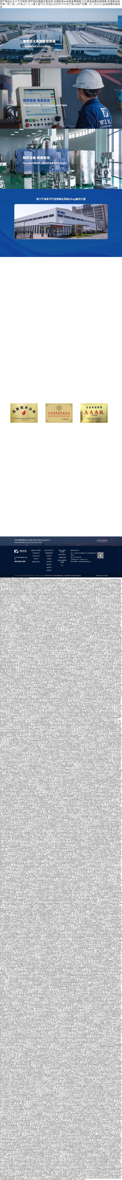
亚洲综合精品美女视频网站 (16, 799)
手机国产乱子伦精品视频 (77, 863)
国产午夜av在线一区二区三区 (11, 1173)
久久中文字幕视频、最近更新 (28, 1018)
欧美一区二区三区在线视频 (87, 788)
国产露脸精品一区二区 (45, 906)
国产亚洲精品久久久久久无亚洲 (60, 710)
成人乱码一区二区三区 (110, 800)
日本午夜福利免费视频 (18, 828)
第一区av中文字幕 (31, 615)
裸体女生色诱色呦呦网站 (52, 1179)
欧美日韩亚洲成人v (97, 847)
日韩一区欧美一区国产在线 (71, 1071)
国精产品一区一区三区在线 (31, 822)
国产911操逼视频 (35, 638)
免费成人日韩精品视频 (115, 638)
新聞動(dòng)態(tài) (72, 4)
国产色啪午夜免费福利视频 (13, 583)
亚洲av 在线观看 (113, 1076)
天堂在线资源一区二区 (40, 1003)
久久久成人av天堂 (31, 844)
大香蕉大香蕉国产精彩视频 (113, 602)
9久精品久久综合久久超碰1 (47, 589)
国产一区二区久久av (28, 1016)
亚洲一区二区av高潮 (71, 814)
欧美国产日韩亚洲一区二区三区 (111, 1173)
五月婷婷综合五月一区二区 (45, 940)
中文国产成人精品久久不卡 (31, 654)
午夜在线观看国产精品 (102, 889)
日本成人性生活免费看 (98, 712)
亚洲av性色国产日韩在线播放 (100, 835)
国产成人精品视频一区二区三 (113, 683)
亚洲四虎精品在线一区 (111, 712)
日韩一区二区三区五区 (113, 604)
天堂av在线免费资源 (15, 679)
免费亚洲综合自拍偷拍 (32, 626)
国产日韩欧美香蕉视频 (56, 664)
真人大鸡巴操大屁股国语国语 (42, 1111)
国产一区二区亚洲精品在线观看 (90, 617)
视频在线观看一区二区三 (22, 586)
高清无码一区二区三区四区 (89, 1176)
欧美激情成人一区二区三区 (43, 887)
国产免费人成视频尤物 (68, 1109)
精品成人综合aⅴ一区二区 (27, 872)
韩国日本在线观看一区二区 (53, 663)
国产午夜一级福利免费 (33, 597)
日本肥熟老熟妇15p (84, 930)
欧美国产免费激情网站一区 (50, 627)
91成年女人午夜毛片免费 (106, 764)
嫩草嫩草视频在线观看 (69, 818)
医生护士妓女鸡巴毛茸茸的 (58, 883)
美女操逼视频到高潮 (73, 736)
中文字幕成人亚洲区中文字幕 (8, 649)
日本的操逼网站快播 (87, 593)
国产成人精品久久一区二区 (73, 1100)
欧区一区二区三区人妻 (13, 634)
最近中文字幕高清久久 (12, 671)
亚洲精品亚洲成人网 (96, 591)
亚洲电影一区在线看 (39, 663)
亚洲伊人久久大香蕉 (42, 1120)
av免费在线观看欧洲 (25, 1100)
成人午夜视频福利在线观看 (62, 732)
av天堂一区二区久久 (20, 970)
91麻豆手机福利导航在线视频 (33, 1175)
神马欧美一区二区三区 (81, 826)
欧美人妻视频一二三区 (89, 657)
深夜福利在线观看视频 (8, 1062)
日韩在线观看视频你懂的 (25, 1153)
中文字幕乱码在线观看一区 (66, 1029)
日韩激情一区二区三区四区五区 (39, 590)
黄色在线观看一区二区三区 (27, 803)
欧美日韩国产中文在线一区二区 (101, 1167)
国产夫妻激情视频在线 (65, 1097)
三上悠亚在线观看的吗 (55, 590)
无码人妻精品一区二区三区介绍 (80, 1005)
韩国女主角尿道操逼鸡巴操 (110, 1146)
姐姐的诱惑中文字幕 (89, 776)
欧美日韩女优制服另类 (38, 671)
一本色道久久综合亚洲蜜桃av (98, 1005)
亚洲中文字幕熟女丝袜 (99, 593)
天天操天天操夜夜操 (64, 824)
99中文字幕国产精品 (16, 758)
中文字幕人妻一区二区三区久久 (53, 780)
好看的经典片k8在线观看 (9, 596)
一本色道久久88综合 (61, 779)
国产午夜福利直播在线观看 (100, 979)
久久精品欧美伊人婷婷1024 (74, 918)
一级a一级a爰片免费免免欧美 (34, 646)
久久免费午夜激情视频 (32, 653)
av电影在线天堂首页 (47, 750)
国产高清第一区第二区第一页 (98, 604)
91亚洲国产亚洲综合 (28, 1057)
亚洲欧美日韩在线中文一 (7, 604)
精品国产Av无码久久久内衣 (86, 952)
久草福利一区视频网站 (68, 1148)
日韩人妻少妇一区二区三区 (57, 990)
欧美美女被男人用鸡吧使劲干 (33, 728)
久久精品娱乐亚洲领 (43, 583)
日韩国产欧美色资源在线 (103, 788)
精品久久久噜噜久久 (37, 865)
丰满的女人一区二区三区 (16, 717)
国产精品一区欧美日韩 (73, 994)
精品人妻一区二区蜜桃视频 (18, 667)
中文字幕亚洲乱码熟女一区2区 (104, 1001)
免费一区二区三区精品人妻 (78, 658)
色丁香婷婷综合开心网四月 (63, 1064)
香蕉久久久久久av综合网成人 (101, 975)
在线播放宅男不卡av (34, 1094)
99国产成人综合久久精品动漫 (42, 679)
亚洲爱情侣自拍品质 (77, 605)
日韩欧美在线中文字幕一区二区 (100, 1131)
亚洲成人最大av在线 (22, 1019)
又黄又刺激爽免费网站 (45, 690)
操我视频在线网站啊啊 (36, 981)
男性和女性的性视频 (81, 1135)
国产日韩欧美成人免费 (30, 800)
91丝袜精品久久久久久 (26, 686)
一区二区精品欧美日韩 (48, 1175)
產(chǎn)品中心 (55, 4)
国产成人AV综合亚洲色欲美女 (28, 660)
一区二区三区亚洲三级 (81, 765)
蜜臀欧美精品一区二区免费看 (8, 735)
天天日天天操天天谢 (60, 977)
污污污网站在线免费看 (77, 850)
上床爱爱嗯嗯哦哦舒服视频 (35, 740)
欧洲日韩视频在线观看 (22, 732)
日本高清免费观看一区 (19, 883)
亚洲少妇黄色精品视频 (22, 678)
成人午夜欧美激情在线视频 (70, 858)
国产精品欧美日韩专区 (22, 816)
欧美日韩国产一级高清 (80, 786)
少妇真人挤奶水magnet (31, 996)
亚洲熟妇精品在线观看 (37, 1152)
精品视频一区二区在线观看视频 (26, 1135)
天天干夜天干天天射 (68, 1126)
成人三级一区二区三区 (40, 1029)
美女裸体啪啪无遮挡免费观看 (96, 826)
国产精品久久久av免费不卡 (108, 701)
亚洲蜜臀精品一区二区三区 (43, 1113)
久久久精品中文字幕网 (55, 794)
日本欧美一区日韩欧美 (43, 809)
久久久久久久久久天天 (89, 638)
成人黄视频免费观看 (86, 799)
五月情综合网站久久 (16, 941)
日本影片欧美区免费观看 (11, 960)
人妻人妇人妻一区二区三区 (71, 926)
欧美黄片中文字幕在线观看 (7, 893)
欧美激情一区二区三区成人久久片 (102, 775)
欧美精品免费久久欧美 (38, 967)
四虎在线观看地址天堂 (114, 675)
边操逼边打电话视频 (86, 754)
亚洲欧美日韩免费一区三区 (90, 1081)
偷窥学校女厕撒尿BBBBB (33, 581)
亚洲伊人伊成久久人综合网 (81, 627)
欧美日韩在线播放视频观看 (55, 969)
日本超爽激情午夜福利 (95, 895)
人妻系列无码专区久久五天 (112, 616)
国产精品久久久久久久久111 (59, 775)
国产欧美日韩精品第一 (47, 1098)
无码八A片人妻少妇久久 (69, 583)
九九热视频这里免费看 (58, 887)
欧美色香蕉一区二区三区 (66, 880)
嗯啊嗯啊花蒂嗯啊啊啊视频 (106, 727)
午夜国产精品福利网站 (81, 709)
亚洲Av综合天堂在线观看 (75, 1157)
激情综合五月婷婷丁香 (35, 867)
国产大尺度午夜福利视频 (104, 872)
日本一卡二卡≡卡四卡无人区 (56, 842)
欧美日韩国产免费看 (104, 977)
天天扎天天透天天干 (81, 915)
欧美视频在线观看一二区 (84, 988)
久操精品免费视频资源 (43, 594)
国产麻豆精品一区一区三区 (43, 682)
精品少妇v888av (51, 798)
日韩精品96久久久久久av (105, 817)
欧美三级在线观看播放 (74, 754)
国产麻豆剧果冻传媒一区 (37, 1126)
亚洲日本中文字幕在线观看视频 (75, 676)
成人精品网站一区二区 (76, 932)
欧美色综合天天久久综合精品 (100, 883)
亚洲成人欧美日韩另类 (65, 813)
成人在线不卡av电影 (80, 1126)
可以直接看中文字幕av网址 (18, 646)
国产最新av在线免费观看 (42, 693)
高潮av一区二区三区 (5, 1035)
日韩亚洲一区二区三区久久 (79, 1031)
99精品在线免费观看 (95, 652)
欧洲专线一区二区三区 (6, 630)
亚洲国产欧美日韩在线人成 (64, 895)
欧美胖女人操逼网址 (31, 835)
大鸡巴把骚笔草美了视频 (70, 724)
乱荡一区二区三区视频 (57, 951)
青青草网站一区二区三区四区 (62, 638)
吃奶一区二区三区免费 (86, 596)
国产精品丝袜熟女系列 (26, 642)
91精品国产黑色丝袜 (16, 795)
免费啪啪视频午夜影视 (60, 1033)
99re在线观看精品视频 (6, 581)
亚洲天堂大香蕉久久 (75, 753)
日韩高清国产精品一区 (100, 649)
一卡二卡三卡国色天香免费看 (76, 650)
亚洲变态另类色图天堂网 (67, 833)
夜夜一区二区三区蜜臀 (80, 989)
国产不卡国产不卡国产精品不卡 (36, 591)
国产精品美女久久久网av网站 (45, 753)
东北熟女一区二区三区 (59, 831)
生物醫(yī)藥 (62, 557)
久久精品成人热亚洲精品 (8, 678)
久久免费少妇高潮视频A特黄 (83, 1029)
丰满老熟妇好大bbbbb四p (75, 594)
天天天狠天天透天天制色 (58, 1052)
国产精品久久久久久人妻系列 (27, 829)
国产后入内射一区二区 (70, 628)
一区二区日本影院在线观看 (96, 735)
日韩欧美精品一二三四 (111, 948)
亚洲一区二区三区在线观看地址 (110, 630)
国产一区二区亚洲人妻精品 (61, 943)
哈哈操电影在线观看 (17, 594)
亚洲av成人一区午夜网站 (94, 887)
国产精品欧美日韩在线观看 (22, 843)
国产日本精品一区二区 (19, 597)
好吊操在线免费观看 (77, 1158)
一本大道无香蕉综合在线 (21, 766)
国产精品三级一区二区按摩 (59, 870)
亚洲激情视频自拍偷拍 (102, 759)
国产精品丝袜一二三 (10, 747)
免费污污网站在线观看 (13, 837)
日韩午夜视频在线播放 (114, 1157)
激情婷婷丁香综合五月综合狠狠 (66, 626)
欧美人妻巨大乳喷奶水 (35, 1012)
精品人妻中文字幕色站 (56, 795)
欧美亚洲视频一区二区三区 (90, 646)
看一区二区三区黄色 (18, 884)
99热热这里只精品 (7, 1109)
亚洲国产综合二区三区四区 (112, 620)
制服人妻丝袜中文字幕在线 (32, 777)
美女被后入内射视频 (73, 848)
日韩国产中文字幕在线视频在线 (55, 742)
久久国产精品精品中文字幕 (93, 732)
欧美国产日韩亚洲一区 (35, 635)
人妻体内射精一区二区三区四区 (30, 990)
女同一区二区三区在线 (21, 1172)
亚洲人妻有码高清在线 (48, 848)
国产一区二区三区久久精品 (39, 727)
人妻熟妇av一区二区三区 (70, 623)
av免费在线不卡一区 (43, 1131)
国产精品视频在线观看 (51, 759)
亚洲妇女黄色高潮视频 (36, 1037)
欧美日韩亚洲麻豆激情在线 (33, 593)
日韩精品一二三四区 (15, 609)
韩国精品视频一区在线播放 (84, 660)
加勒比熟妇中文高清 (32, 761)
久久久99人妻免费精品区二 (22, 780)
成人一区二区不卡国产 (24, 842)
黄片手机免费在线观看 (17, 619)
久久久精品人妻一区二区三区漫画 (30, 691)
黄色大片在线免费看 (11, 698)
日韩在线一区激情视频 (96, 627)
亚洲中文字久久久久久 (6, 1094)
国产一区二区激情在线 (56, 602)
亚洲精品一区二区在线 (61, 754)
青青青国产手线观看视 (114, 693)
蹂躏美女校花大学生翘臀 (14, 721)
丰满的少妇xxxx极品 (57, 948)
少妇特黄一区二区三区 (8, 699)
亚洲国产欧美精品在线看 (89, 1124)
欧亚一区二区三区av (114, 755)
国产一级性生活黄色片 (57, 847)
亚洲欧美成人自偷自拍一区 (87, 779)
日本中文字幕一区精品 (64, 759)
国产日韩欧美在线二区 (86, 919)
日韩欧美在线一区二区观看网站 (36, 999)
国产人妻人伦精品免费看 (103, 634)
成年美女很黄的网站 (114, 750)
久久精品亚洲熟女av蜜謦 (52, 701)
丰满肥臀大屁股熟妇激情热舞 (48, 712)
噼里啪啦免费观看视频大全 (80, 1120)
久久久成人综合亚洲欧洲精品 (32, 930)
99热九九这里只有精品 (108, 658)
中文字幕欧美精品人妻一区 (113, 660)
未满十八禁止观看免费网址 (22, 628)
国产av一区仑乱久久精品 (105, 863)
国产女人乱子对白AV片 (88, 1142)
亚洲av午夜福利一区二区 (33, 1171)
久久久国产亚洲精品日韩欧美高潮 (72, 1081)
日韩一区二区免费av (93, 790)
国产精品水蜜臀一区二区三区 (8, 1019)
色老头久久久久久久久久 (74, 728)
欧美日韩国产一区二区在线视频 (22, 705)
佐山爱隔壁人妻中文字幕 (52, 620)
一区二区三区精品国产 (89, 643)
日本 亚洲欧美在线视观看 (107, 885)
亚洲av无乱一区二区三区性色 (39, 842)
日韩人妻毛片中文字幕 (101, 750)
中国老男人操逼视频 (20, 604)
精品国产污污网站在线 (107, 652)
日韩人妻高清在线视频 (13, 885)
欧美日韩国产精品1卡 (70, 690)
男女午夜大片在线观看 (25, 979)
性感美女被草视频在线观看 (107, 742)
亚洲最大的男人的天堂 (58, 906)
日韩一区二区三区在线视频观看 (48, 626)
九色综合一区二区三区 (13, 660)
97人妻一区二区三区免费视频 (84, 979)
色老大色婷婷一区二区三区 (90, 938)
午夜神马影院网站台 (86, 661)
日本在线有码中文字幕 (41, 925)
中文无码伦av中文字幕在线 (43, 1112)
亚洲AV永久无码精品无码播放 (105, 667)
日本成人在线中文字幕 (88, 846)
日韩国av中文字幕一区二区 (13, 990)
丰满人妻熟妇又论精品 (57, 835)
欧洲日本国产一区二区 (106, 597)
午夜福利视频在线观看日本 (79, 1097)
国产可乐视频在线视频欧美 (53, 851)
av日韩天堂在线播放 (110, 735)
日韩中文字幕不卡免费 (57, 1071)
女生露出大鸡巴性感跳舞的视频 (89, 642)
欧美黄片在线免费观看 (86, 1113)
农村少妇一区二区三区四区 (41, 1093)
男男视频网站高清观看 (37, 723)
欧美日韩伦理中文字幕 (102, 978)
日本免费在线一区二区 (54, 1074)
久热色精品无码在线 (26, 770)
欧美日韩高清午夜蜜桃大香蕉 (109, 907)
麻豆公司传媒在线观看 (40, 982)
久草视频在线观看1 (98, 687)
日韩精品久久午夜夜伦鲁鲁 (99, 852)
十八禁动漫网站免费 (29, 1049)
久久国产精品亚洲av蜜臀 (19, 914)
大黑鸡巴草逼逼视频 (65, 1051)
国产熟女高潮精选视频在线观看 (67, 899)
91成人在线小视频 (5, 921)
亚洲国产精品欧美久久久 (39, 817)
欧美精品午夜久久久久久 (75, 649)
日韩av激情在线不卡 (10, 873)
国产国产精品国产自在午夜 (32, 658)
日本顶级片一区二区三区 (9, 975)
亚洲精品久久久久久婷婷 (34, 973)
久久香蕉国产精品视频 (62, 699)
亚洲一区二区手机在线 (101, 675)
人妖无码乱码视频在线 (74, 1063)
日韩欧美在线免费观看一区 (18, 835)
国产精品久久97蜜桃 (9, 780)
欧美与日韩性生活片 (106, 705)
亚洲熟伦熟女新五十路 (71, 917)
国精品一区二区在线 (50, 684)
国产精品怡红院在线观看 (109, 725)
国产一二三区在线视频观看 (110, 896)
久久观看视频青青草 (104, 594)
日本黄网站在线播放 (35, 936)
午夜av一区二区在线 (78, 1179)
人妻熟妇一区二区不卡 (88, 750)
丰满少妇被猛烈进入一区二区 (64, 768)
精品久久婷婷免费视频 (39, 904)
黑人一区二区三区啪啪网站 (105, 966)
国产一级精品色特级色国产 (113, 704)
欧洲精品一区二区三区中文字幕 (88, 1044)
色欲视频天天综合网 (83, 607)
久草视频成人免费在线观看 (35, 698)
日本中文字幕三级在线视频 (23, 944)
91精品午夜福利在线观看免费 (43, 1030)
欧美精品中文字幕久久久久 (86, 743)
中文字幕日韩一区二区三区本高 (31, 1123)
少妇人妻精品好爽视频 (92, 624)
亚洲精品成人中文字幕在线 (41, 937)
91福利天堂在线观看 (112, 724)
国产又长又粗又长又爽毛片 (10, 750)
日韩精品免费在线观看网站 (67, 765)
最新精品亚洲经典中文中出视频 (90, 742)
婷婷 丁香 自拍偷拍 (18, 676)
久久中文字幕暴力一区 (83, 766)
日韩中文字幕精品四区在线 (47, 1008)
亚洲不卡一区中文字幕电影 (20, 798)
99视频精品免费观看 (10, 732)
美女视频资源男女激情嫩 (10, 862)
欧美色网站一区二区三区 (55, 1082)
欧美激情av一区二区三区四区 (21, 981)
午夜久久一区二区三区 (66, 1120)
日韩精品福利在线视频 (53, 1003)
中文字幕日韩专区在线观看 (45, 992)
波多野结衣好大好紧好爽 (21, 867)
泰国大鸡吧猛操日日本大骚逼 (57, 866)
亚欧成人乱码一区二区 (105, 676)
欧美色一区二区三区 (63, 1153)
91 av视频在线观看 (50, 859)
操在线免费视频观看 (5, 925)
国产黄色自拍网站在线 (60, 668)
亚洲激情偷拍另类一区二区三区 (47, 802)
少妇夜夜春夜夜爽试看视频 (100, 842)
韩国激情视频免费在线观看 (67, 843)
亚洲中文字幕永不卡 (29, 1015)
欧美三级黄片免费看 (115, 1071)
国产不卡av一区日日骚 (25, 664)
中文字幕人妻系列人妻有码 (33, 709)
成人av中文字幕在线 (44, 641)
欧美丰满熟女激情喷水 (108, 1120)
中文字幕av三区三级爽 (92, 745)
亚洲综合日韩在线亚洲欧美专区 (45, 615)
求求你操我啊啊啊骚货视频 (69, 851)
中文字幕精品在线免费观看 (70, 706)
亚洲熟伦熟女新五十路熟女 (103, 1100)
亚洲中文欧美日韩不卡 (95, 1120)
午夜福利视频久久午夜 (50, 652)
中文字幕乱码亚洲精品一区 (91, 597)
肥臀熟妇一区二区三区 (83, 861)
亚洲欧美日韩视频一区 (22, 1076)
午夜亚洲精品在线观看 (33, 712)
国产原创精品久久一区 (95, 601)
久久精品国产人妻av (108, 607)
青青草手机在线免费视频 (110, 1019)
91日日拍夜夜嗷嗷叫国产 (91, 850)
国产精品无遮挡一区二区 (101, 706)
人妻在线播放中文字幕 (91, 855)
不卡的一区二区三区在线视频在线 (62, 769)
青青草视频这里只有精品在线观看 (55, 924)
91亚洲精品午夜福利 (58, 717)
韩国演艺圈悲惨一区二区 (51, 702)
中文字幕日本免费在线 (93, 1153)
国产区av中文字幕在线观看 (48, 581)
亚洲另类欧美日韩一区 (56, 1131)
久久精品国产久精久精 (6, 684)
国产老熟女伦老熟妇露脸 (87, 934)
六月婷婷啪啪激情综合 (30, 612)
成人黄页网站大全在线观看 (65, 786)
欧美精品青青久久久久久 (52, 1154)
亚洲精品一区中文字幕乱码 (98, 645)
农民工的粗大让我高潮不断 (38, 1051)
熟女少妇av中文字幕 (7, 947)
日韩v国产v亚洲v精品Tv (84, 835)
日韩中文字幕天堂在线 (25, 716)
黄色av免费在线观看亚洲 (86, 602)
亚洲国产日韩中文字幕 (60, 940)
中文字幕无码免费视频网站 (70, 975)
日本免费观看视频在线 (74, 799)
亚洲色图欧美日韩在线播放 (109, 964)
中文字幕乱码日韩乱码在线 (109, 798)
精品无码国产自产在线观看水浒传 (109, 807)
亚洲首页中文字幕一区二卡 (55, 628)
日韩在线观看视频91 (74, 788)
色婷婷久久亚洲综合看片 (93, 891)
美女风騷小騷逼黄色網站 (70, 806)
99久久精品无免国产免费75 (74, 822)
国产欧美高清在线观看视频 (46, 688)
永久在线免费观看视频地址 (97, 780)
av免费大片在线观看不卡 (108, 795)
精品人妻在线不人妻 (33, 639)
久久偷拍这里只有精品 (13, 743)
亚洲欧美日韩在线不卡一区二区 (112, 1165)
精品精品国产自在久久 (61, 688)
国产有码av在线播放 (30, 876)
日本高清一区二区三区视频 (113, 596)
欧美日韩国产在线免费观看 (9, 899)
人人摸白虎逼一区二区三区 (57, 945)
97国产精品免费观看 (29, 775)
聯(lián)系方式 (80, 4)
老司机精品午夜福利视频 (61, 619)
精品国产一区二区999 (32, 814)
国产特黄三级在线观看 (34, 1143)
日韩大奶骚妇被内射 (79, 880)
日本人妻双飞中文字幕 (66, 1089)
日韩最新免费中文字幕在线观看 (89, 817)
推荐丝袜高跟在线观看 (57, 978)
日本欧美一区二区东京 (53, 1135)
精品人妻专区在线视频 (17, 887)
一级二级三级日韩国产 (76, 938)
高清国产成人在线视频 (39, 762)
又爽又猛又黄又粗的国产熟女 (31, 943)
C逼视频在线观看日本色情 (75, 1048)
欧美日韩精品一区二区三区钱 (17, 814)
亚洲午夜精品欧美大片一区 (38, 587)
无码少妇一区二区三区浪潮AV (69, 1007)
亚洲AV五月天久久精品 (51, 585)
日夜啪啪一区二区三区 (51, 786)
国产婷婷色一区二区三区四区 (104, 643)
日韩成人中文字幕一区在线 (40, 624)
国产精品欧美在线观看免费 (31, 694)
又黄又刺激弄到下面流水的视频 (108, 713)
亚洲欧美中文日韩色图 (75, 637)
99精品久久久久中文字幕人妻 (44, 821)
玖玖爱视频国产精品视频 (64, 973)
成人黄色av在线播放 (39, 820)
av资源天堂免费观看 (72, 883)
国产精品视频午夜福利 (45, 822)
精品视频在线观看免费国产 (80, 798)
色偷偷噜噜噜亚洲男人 (96, 723)
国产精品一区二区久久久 (112, 1021)
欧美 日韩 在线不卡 (12, 842)
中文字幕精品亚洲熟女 (45, 769)
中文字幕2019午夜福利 (83, 631)
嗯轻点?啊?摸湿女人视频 (57, 811)
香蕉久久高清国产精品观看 (77, 943)
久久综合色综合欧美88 (26, 1164)
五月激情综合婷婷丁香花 (76, 720)
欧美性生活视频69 (68, 611)
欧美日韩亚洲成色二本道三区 (70, 913)
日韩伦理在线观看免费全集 (86, 908)
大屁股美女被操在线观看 (71, 809)
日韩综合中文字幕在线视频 (97, 810)
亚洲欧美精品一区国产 (90, 720)
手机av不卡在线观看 (112, 682)
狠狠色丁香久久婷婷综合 (102, 1142)
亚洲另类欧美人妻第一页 (106, 1048)
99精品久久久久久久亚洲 (95, 583)
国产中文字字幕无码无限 (89, 992)
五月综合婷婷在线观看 (36, 627)
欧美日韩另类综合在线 (14, 672)
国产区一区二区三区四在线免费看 (67, 585)
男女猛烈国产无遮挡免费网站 (40, 631)
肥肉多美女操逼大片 (116, 634)
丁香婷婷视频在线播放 (58, 874)
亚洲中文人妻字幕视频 (70, 682)
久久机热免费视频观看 (17, 694)
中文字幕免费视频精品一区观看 (73, 621)
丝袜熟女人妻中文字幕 (83, 664)
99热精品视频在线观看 (45, 807)
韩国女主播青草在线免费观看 (47, 751)
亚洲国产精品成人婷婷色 (52, 645)
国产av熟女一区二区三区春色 (8, 627)
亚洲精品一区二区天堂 (105, 653)
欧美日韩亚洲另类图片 (86, 792)
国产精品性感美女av (114, 933)
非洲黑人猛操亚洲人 (103, 678)
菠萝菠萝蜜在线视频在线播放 (90, 1107)
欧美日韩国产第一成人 (41, 1068)
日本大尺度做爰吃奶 (8, 1005)
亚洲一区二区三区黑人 (23, 735)
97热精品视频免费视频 (59, 1123)
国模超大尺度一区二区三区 (110, 970)
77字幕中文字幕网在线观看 (98, 1109)
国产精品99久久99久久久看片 (8, 1056)
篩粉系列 (49, 567)
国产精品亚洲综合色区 (54, 601)
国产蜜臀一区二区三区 (18, 641)
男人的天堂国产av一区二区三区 (84, 1169)
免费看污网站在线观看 (59, 930)
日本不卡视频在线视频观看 (41, 907)
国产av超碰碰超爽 (44, 1127)
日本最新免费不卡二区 (83, 1030)
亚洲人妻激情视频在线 (39, 880)
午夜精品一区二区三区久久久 (14, 1156)
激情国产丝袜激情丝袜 (99, 1101)
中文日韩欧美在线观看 (26, 743)
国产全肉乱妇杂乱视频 (37, 826)
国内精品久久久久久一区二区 (10, 1138)
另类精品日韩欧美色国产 (95, 725)
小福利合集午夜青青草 (18, 769)
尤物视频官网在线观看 (38, 620)
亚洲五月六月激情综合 (57, 964)
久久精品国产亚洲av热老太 (59, 1004)
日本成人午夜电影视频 (101, 779)
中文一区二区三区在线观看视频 (79, 816)
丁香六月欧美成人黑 (74, 635)
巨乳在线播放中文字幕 (33, 970)
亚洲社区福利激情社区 (41, 959)
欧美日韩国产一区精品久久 (25, 739)
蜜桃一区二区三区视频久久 (20, 656)
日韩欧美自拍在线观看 (6, 661)
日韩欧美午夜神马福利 (8, 843)
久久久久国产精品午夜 (109, 686)
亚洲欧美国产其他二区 (32, 604)
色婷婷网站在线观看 (41, 672)
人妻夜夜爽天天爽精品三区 (105, 642)
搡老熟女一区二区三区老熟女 (105, 809)
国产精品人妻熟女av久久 (39, 851)
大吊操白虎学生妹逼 (92, 727)
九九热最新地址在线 (72, 757)
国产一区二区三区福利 (115, 1075)
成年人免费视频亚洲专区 (45, 1149)
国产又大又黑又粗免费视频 (100, 1011)
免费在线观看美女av (70, 1030)
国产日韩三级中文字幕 (30, 637)
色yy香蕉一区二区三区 (91, 874)
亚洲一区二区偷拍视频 (110, 993)
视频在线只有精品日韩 (30, 902)
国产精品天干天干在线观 (62, 1041)
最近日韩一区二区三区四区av (110, 654)
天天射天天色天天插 (18, 910)
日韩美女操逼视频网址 (63, 597)
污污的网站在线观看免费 (93, 1175)
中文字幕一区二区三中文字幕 (10, 1046)
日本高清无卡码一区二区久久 (49, 989)
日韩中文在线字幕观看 (67, 1161)
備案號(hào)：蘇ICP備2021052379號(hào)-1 (69, 575)
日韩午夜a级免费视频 (50, 630)
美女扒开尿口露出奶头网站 (31, 673)
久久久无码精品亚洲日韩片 (67, 929)
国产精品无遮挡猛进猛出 (19, 836)
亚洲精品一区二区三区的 (100, 917)
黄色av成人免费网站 (52, 899)
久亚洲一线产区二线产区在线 (86, 770)
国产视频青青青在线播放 (51, 947)
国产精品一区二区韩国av (90, 872)
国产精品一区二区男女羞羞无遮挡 (60, 1111)
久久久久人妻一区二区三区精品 (69, 933)
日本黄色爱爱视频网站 (68, 1082)
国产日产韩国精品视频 (108, 589)
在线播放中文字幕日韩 (79, 891)
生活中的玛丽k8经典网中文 (59, 749)
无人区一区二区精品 (114, 754)
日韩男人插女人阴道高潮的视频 (46, 675)
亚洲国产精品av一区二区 (66, 701)
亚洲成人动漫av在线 (68, 790)
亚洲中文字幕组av (111, 664)
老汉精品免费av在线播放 (70, 1067)
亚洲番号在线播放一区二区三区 (22, 1045)
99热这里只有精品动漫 (28, 1156)
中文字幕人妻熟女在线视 (53, 587)
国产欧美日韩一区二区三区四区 (39, 628)
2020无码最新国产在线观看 (70, 743)
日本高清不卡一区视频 (75, 710)
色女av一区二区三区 (23, 1086)
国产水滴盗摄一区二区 (23, 649)
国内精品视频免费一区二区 (69, 984)
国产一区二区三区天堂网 (22, 936)
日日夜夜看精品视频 (96, 997)
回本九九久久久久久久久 (7, 639)
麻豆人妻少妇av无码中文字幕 (25, 757)
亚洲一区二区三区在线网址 (76, 773)
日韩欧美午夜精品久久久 (111, 729)
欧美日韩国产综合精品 (109, 714)
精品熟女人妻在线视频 (69, 616)
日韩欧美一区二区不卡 (71, 1167)
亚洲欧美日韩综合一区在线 (33, 971)
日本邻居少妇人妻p (17, 725)
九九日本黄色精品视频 (18, 918)
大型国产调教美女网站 (54, 1132)
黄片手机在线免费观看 (39, 893)
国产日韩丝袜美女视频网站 (54, 982)
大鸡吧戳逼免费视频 (20, 1064)
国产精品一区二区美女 (32, 1064)
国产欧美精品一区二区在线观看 (81, 645)
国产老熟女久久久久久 (39, 608)
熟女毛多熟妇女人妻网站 (71, 889)
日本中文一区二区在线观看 (99, 814)
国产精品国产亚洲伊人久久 (100, 1007)
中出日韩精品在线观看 (18, 863)
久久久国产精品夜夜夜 (31, 1130)
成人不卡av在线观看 (73, 648)
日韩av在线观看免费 (108, 806)
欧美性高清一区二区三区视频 (49, 836)
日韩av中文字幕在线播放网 (17, 675)
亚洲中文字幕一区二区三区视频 (9, 738)
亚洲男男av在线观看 (29, 783)
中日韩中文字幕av (27, 701)
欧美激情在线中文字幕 (69, 959)
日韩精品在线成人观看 (98, 911)
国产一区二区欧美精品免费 (72, 842)
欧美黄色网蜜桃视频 (11, 1126)
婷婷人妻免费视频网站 (41, 915)
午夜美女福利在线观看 (17, 788)
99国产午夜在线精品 (60, 667)
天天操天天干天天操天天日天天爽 (112, 1138)
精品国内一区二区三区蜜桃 (81, 735)
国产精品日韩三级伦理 (95, 813)
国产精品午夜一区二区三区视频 (50, 709)
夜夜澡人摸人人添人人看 (13, 770)
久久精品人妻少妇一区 (11, 826)
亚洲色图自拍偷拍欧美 (59, 914)
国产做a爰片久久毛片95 (25, 1046)
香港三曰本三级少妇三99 (16, 632)
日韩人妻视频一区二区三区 (68, 586)
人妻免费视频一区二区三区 (26, 602)
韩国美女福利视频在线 (76, 646)
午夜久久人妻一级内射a (76, 597)
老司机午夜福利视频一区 (110, 723)
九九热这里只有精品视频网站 (14, 1010)
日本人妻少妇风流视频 (108, 1145)
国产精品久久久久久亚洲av (28, 846)
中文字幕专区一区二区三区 (49, 1031)
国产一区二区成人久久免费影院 (77, 619)
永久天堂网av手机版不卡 (32, 769)
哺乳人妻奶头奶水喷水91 (24, 796)
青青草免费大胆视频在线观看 (29, 1052)
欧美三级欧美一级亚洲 (42, 829)
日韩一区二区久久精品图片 (60, 1048)
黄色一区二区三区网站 (106, 805)
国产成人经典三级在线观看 (46, 713)
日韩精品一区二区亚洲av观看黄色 (77, 688)
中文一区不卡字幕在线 (26, 956)
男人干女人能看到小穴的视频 (85, 984)
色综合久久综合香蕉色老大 (46, 773)
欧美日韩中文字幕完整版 (42, 623)
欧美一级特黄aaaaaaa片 (87, 736)
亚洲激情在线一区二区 (61, 1060)
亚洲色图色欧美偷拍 (73, 749)
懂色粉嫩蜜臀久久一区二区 (55, 975)
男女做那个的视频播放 (96, 581)
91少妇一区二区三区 (100, 639)
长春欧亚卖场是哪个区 (38, 911)
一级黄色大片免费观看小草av (48, 597)
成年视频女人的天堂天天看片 (85, 585)
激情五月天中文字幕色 (30, 1078)
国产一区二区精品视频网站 (30, 1105)
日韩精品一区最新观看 (19, 661)
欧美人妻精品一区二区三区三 (11, 1070)
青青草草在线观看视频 (15, 850)
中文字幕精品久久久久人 (108, 881)
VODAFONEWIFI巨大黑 (73, 1022)
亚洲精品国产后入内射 (47, 1143)
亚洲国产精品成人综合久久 (22, 1005)
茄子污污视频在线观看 (105, 769)
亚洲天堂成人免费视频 (99, 613)
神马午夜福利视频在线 (79, 1090)
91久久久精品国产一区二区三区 (88, 1078)
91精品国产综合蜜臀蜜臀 (77, 1111)
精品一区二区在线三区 (10, 613)
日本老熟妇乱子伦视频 (9, 900)
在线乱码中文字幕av (54, 925)
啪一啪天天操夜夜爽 (41, 695)
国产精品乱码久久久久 (43, 1034)
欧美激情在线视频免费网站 (73, 693)
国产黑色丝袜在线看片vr (46, 657)
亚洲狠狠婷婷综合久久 (57, 908)
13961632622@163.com (84, 561)
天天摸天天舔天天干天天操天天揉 (98, 832)
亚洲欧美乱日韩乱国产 (60, 888)
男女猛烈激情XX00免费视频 (79, 1064)
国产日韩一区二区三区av (68, 663)
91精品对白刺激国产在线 (49, 593)
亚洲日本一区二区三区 (10, 645)
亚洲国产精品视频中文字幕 (95, 590)
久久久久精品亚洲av (72, 867)
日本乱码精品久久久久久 (17, 658)
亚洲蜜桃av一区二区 (87, 1035)
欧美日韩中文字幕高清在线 (9, 1086)
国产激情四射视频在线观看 (103, 969)
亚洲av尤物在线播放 (112, 833)
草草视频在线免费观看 (8, 1178)
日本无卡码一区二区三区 (12, 601)
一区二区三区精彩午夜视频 (31, 746)
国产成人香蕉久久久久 (17, 1113)
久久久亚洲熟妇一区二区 (86, 811)
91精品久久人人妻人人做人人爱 (104, 657)
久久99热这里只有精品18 (15, 943)
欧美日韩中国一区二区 (26, 825)
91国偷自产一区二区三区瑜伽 (80, 683)
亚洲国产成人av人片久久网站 (71, 919)
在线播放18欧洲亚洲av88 (44, 889)
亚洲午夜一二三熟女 (113, 814)
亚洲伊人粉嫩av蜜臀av (99, 1093)
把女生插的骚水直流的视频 (85, 724)
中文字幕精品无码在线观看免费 (56, 1053)
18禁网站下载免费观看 (112, 631)
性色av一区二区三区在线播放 (10, 979)
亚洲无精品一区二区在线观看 (58, 718)
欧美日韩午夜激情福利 (74, 609)
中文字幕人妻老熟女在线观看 (38, 738)
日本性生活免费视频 (86, 985)
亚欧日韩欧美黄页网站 (76, 713)
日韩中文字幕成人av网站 (96, 680)
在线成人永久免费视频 (27, 791)
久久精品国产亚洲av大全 (114, 852)
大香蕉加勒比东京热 (51, 591)
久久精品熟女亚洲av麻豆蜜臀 (83, 910)
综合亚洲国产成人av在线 (93, 705)
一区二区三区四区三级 (92, 1008)
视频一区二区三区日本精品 (18, 720)
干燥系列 (49, 558)
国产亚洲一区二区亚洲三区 (42, 729)
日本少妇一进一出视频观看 (42, 790)
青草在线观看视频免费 (40, 1016)
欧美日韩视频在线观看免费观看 (60, 604)
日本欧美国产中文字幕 (24, 891)
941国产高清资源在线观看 (15, 982)
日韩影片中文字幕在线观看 (98, 821)
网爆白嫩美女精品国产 (91, 698)
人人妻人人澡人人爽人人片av (81, 895)
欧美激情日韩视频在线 (37, 1005)
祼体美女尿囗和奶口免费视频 (93, 1145)
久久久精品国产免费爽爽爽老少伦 (24, 1062)
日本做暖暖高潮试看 (74, 1011)
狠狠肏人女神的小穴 (75, 922)
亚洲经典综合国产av (68, 907)
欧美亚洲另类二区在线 (79, 697)
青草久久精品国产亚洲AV (45, 932)
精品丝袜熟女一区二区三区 (109, 820)
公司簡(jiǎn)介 (36, 553)
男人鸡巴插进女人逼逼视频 (86, 990)
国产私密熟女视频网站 (106, 944)
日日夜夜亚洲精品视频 (22, 786)
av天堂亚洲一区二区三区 (37, 776)
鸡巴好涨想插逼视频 (69, 598)
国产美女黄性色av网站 (70, 607)
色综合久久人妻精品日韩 (10, 648)
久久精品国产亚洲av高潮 (9, 652)
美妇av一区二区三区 (29, 693)
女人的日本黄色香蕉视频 (69, 861)
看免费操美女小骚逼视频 (10, 926)
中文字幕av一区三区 (38, 759)
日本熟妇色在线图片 (24, 1082)
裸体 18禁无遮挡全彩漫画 (46, 814)
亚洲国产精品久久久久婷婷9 (47, 1064)
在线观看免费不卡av (90, 650)
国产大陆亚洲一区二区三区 (69, 762)
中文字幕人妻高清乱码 (94, 907)
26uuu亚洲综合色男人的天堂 (104, 822)
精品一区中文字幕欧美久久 (72, 612)
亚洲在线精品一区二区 (90, 605)
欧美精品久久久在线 (47, 993)
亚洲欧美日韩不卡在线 (101, 928)
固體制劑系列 (49, 553)
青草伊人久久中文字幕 (13, 608)
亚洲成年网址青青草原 (26, 837)
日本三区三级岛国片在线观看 (103, 986)
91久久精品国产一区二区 (38, 645)
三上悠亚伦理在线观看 (81, 790)
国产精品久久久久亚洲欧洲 (102, 866)
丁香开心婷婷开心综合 (43, 616)
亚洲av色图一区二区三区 (65, 671)
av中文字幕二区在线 (54, 783)
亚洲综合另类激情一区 (63, 784)
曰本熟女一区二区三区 (67, 587)
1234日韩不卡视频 (84, 896)
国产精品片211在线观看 (15, 781)
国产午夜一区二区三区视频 (97, 664)
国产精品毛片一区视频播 (54, 1055)
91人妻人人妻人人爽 (85, 1137)
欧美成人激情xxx (101, 1094)
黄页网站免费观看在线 (27, 847)
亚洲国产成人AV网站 (46, 720)
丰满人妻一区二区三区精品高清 (56, 695)
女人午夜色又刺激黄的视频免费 (88, 749)
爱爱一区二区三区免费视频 (24, 697)
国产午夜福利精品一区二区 (112, 721)
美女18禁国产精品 (93, 653)
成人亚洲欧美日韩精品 (17, 783)
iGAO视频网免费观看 (45, 724)
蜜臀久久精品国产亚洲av (15, 913)
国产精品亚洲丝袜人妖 (85, 940)
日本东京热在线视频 (103, 698)
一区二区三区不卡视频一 (22, 650)
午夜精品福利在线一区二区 (88, 635)
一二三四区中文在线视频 (25, 765)
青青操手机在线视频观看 (30, 1128)
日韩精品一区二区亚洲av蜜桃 (42, 847)
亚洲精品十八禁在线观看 (77, 589)
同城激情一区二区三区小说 (52, 697)
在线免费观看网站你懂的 (17, 582)
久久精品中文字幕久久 (55, 907)
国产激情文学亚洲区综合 (59, 822)
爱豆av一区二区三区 (95, 964)
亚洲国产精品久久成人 (13, 600)
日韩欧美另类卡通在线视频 (25, 805)
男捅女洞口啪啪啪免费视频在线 (83, 712)
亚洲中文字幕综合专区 (13, 1018)
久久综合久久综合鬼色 (15, 751)
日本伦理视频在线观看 (68, 1019)
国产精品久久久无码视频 (60, 750)
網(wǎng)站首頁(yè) (39, 4)
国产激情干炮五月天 (38, 607)
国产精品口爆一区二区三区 (78, 727)
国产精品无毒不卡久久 (52, 1168)
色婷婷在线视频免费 (69, 795)
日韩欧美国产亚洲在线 (56, 600)
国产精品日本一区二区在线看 (54, 714)
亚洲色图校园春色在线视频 (97, 974)
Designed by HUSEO (102, 575)
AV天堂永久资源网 (92, 989)
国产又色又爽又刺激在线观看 (83, 794)
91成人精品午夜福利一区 (36, 747)
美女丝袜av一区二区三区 (46, 661)
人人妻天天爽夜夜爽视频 (9, 762)
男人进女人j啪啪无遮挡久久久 (79, 725)
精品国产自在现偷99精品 (63, 816)
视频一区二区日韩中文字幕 (106, 617)
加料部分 (49, 570)
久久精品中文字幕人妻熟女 (53, 791)
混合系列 (49, 561)
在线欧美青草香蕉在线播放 (30, 725)
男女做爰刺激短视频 (63, 922)
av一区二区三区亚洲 (34, 656)
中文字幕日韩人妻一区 (96, 691)
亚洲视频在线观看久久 (52, 1122)
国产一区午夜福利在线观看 (55, 721)
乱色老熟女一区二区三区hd (60, 788)
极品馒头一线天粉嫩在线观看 (10, 820)
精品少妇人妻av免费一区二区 (98, 1068)
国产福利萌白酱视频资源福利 (96, 956)
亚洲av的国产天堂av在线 (21, 585)
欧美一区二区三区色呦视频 (86, 844)
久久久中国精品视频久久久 (53, 1072)
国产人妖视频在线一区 (84, 600)
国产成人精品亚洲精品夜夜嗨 (47, 725)
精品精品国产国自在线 (77, 836)
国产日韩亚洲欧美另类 (43, 800)
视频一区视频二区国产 (112, 794)
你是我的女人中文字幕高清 (49, 613)
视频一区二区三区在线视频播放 (28, 768)
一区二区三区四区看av (38, 697)
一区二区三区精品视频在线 (44, 788)
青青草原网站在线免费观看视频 (12, 1101)
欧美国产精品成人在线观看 (95, 1031)
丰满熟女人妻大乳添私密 (34, 1063)
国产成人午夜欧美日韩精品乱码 (55, 642)
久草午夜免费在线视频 (84, 704)
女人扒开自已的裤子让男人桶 (23, 706)
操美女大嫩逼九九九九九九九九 (61, 938)
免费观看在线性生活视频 (95, 1161)
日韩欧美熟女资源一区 (28, 908)
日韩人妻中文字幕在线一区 (68, 631)
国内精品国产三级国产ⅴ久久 (55, 1016)
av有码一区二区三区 (40, 745)
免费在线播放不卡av (99, 596)
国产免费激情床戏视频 (91, 828)
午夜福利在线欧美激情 (111, 1135)
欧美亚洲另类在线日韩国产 (101, 728)
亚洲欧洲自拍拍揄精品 (110, 590)
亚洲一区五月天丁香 (16, 1158)
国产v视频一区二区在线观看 (51, 897)
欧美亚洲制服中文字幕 (108, 694)
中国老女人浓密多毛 (108, 1154)
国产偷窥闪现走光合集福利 (89, 922)
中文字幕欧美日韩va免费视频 (67, 702)
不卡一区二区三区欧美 (82, 958)
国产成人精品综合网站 (47, 1085)
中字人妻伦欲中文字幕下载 (56, 829)
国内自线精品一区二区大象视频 (17, 626)
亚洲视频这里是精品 (36, 944)
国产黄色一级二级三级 (109, 877)
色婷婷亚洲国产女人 (61, 649)
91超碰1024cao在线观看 (53, 854)
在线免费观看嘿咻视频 (86, 679)
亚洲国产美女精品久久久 (96, 906)
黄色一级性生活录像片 (6, 1060)
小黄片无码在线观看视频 (20, 848)
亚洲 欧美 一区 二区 (97, 900)
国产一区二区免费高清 (107, 1119)
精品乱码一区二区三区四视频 (33, 884)
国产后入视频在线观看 (48, 779)
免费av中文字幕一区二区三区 (63, 1158)
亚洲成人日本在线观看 (8, 813)
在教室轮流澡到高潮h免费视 (18, 591)
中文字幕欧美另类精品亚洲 (83, 1131)
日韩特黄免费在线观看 (64, 1005)
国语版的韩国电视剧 (86, 1171)
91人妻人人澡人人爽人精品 (93, 747)
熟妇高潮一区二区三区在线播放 (41, 664)
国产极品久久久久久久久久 (9, 759)
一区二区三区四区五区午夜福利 (42, 648)
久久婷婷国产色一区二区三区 (98, 702)
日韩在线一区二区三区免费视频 (8, 870)
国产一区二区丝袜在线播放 (113, 869)
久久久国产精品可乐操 (105, 697)
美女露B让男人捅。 (21, 1143)
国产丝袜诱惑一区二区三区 (74, 902)
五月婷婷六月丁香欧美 (59, 694)
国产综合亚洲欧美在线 (66, 645)
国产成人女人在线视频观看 (64, 581)
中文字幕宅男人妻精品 (7, 1167)
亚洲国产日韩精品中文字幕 (73, 831)
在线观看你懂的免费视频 (74, 639)
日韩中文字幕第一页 (48, 1044)
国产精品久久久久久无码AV (64, 1090)
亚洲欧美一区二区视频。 (42, 811)
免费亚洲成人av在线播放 (53, 872)
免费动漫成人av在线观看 (23, 1089)
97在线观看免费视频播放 (14, 1160)
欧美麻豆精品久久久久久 (40, 765)
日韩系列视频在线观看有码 (96, 683)
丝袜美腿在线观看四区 (30, 856)
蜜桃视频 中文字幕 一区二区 (8, 635)
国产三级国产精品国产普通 (19, 1063)
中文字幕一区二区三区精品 (16, 728)
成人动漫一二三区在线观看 (66, 820)
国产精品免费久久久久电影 (39, 596)
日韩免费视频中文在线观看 (112, 777)
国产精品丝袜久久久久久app (24, 762)
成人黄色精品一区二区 (26, 1137)
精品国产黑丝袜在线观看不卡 (11, 803)
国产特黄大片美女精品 (53, 745)
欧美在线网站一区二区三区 (104, 720)
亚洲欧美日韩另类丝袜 (111, 848)
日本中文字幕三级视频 (60, 1171)
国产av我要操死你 (102, 1090)
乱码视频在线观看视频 (99, 792)
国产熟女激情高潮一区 (92, 805)
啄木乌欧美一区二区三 (97, 620)
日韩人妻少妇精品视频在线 (23, 1168)
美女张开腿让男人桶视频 (109, 1014)
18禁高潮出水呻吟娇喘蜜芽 (43, 775)
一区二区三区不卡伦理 (72, 844)
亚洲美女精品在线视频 (15, 755)
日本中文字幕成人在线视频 (105, 1134)
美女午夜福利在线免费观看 (18, 1026)
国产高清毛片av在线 (35, 855)
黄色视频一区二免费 (99, 848)
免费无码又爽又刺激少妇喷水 (46, 1128)
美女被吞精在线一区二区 (39, 1025)
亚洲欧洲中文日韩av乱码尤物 (91, 713)
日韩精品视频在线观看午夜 (10, 937)
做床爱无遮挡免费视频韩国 (20, 1094)
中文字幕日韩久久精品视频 (39, 1132)
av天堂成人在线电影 (10, 687)
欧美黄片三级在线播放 (96, 690)
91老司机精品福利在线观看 (50, 962)
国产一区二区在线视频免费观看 (107, 786)
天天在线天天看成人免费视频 (75, 668)
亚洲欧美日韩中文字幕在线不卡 (58, 594)
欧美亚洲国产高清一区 (71, 1079)
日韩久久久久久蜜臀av (81, 1072)
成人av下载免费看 (115, 678)
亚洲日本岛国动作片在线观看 (47, 1026)
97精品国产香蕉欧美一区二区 (76, 1010)
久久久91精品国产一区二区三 (50, 1145)
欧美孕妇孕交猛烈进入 (110, 1083)
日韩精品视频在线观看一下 (87, 921)
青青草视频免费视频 (18, 1034)
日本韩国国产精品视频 (67, 805)
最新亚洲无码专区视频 (87, 609)
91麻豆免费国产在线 (43, 1083)
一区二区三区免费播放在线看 (46, 1108)
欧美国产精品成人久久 (78, 949)
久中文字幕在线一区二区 (72, 945)
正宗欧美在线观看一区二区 (43, 908)
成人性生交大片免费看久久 (43, 621)
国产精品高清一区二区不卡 (41, 602)
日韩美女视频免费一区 (49, 635)
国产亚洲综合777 (33, 874)
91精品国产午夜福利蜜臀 (29, 1027)
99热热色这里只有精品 (60, 609)
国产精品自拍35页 (68, 714)
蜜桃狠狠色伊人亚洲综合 (100, 870)
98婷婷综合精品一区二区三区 (19, 1090)
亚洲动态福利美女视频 (97, 796)
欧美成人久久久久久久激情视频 (27, 616)
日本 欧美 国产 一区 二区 (41, 861)
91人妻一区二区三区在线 (106, 1074)
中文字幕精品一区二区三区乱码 (38, 975)
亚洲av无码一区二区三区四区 (98, 861)
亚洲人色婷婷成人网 (23, 1117)
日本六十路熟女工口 (114, 1059)
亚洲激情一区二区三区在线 (98, 1067)
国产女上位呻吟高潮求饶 (16, 688)
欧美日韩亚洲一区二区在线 (29, 940)
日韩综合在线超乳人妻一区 (31, 1127)
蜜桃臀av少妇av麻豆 (17, 1150)
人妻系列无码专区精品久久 (36, 630)
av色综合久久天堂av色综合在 (40, 1040)
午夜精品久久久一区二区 (109, 915)
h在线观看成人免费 (110, 687)
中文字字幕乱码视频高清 (84, 900)
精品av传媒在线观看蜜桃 (23, 652)
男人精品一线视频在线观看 (113, 1055)
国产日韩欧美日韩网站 (35, 613)
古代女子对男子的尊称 (32, 661)
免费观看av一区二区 (79, 1074)
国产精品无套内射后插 (22, 985)
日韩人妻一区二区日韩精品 (62, 1087)
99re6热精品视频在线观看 (50, 824)
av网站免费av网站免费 (48, 683)
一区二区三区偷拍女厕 (31, 1001)
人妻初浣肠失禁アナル (44, 761)
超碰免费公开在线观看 (24, 645)
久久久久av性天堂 (26, 967)
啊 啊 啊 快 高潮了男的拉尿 (83, 684)
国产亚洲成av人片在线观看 (17, 922)
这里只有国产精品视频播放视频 (37, 798)
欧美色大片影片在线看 (32, 773)
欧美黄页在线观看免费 (86, 842)
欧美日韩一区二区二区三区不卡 (90, 944)
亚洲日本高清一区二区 (80, 837)
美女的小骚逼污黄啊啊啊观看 (68, 1146)
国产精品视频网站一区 (31, 641)
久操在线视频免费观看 (111, 1096)
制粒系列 (49, 564)
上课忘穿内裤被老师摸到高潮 (101, 586)
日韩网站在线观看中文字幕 (88, 612)
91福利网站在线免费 (86, 873)
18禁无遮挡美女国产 (36, 735)
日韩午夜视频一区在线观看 (26, 945)
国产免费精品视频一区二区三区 (29, 807)
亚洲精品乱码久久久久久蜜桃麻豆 (54, 607)
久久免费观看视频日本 (31, 951)
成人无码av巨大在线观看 (73, 596)
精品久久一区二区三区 (114, 751)
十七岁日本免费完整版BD (42, 611)
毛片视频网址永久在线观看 (110, 773)
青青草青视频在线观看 (86, 775)
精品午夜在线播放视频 (96, 806)
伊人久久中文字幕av (73, 679)
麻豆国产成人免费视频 (110, 1016)
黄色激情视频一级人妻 (31, 994)
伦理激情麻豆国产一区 (91, 949)
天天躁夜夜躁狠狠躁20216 (62, 589)
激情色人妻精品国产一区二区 (106, 874)
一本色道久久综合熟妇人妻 (19, 605)
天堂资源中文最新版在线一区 (84, 586)
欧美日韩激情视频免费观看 (64, 680)
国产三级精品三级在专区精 (93, 856)
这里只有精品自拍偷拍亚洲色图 (66, 1076)
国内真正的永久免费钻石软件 (21, 590)
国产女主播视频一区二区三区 (28, 934)
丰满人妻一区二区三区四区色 (62, 653)
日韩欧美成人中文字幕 (89, 615)
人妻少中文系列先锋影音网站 (60, 637)
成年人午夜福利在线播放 (113, 1109)
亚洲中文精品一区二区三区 (110, 581)
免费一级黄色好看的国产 (99, 1079)
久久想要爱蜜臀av (13, 716)
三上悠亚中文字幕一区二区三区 (101, 910)
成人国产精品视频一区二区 (40, 825)
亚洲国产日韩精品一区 (38, 706)
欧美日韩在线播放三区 (83, 690)
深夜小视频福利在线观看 (82, 598)
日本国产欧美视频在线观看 (107, 859)
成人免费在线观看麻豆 (51, 820)
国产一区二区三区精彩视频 (90, 621)
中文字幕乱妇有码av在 (101, 784)
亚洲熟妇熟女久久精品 (82, 974)
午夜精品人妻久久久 (20, 683)
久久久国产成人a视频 (47, 1123)
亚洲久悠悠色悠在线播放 (46, 668)
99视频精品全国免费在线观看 (102, 844)
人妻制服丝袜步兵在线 (109, 1092)
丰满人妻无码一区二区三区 (15, 673)
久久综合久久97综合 (23, 855)
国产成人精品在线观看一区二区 (105, 635)
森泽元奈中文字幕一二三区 (85, 982)
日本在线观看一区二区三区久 (23, 984)
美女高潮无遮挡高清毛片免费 (111, 1057)
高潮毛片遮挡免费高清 (12, 765)
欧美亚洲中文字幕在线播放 (25, 904)
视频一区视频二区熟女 (39, 837)
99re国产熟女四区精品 (38, 764)
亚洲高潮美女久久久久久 (82, 723)
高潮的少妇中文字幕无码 (65, 981)
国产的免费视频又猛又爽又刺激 (101, 1172)
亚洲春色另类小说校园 (51, 671)
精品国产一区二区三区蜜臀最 (15, 637)
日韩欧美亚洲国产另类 (22, 772)
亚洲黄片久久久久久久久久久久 (10, 872)
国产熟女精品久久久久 (24, 587)
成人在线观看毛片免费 (26, 1154)
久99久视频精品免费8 (77, 759)
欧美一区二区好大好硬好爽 (64, 1115)
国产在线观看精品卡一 (66, 925)
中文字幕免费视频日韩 (57, 621)
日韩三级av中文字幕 (42, 1163)
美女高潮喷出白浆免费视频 (49, 958)
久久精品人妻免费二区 (44, 835)
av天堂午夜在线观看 (33, 699)
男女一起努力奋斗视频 (89, 710)
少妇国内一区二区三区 (73, 792)
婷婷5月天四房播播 (7, 1066)
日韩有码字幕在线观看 (66, 745)
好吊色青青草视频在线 (26, 607)
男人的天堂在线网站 (63, 1037)
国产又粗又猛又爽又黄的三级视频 (23, 938)
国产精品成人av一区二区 (42, 1079)
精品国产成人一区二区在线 (74, 1004)
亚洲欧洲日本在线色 (73, 775)
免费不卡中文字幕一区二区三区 (18, 993)
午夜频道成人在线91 (13, 1164)
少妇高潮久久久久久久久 (79, 884)
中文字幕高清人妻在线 (37, 1124)
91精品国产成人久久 (14, 727)
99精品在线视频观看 (15, 1011)
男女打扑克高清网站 (55, 781)
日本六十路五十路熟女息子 (46, 653)
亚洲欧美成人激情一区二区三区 (76, 673)
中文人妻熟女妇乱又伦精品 (51, 813)
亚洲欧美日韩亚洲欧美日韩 (11, 831)
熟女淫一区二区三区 (108, 690)
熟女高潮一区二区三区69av (60, 1010)
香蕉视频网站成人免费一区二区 (45, 863)
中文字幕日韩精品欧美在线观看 (112, 816)
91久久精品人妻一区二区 (40, 926)
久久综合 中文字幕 (115, 902)
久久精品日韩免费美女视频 (22, 1000)
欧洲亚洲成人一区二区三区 (10, 915)
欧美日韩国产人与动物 (60, 952)
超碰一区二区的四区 (103, 738)
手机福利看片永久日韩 (66, 776)
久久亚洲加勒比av (106, 893)
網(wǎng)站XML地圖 (50, 575)
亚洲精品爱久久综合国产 (70, 956)
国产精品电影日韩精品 (24, 723)
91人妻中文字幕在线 (82, 1138)
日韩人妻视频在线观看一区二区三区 (74, 874)
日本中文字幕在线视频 (48, 728)
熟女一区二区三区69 (35, 779)
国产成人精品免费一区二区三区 (36, 787)
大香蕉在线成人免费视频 (105, 829)
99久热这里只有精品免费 (78, 1046)
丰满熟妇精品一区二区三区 (98, 899)
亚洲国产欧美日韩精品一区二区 (18, 973)
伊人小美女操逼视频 (12, 911)
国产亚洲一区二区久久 (38, 1102)
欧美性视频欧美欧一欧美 (31, 932)
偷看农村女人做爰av (63, 764)
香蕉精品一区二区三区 (87, 639)
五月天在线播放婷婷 (43, 731)
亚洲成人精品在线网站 (21, 787)
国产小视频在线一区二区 (113, 593)
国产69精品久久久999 (13, 695)
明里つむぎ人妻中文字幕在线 (84, 739)
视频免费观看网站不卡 (46, 694)
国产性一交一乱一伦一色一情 (65, 630)
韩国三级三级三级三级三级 (9, 587)
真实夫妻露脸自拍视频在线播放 (56, 596)
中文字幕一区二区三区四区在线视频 (78, 652)
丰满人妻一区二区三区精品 (81, 1025)
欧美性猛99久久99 (60, 936)
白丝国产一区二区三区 (102, 710)
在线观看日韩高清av (110, 1072)
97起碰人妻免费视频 (14, 742)
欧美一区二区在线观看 (84, 695)
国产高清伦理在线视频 (17, 1120)
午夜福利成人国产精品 (35, 678)
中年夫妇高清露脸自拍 (38, 929)
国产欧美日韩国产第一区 (55, 743)
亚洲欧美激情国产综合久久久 (96, 1012)
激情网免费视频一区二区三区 (84, 937)
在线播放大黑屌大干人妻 (9, 697)
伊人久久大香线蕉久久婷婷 (36, 586)
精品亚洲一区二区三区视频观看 (73, 669)
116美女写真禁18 (101, 1056)
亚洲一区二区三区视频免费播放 (104, 921)
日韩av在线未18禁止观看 (51, 1005)
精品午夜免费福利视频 (40, 643)
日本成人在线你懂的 (53, 1029)
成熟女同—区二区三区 (14, 1003)
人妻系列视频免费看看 (110, 1000)
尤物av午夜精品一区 (95, 1014)
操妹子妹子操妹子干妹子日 (14, 1053)
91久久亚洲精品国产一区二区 (93, 589)
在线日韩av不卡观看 (7, 709)
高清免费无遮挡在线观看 (79, 981)
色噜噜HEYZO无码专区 (72, 921)
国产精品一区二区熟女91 (57, 734)
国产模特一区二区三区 (34, 986)
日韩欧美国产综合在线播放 (42, 1042)
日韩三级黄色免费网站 (21, 813)
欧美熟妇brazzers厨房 (109, 1003)
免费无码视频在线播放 (109, 656)
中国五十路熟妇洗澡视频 (85, 1079)
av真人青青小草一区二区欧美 (29, 583)
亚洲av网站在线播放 (33, 690)
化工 (62, 565)
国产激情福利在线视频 (36, 897)
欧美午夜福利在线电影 (67, 1074)
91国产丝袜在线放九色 (44, 951)
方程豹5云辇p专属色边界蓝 (39, 1161)
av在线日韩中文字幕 (40, 941)
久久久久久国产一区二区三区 (27, 718)
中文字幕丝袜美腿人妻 (103, 1071)
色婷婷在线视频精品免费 (73, 746)
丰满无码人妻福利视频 (6, 676)
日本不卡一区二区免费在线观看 (54, 706)
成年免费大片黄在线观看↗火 (87, 889)
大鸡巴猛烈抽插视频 (66, 903)
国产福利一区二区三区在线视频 (14, 790)
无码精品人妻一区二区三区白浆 (8, 852)
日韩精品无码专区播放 (31, 802)
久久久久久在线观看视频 (78, 947)
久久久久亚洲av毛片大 (108, 718)
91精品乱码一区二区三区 (72, 731)
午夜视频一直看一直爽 (80, 714)
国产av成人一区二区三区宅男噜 (20, 897)
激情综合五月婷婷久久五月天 (113, 688)
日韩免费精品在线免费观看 (42, 1057)
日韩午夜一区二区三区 (39, 742)
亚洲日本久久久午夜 (17, 1128)
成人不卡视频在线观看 (100, 585)
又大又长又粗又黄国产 (70, 847)
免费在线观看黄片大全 (6, 844)
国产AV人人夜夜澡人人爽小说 (54, 598)
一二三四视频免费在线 (26, 608)
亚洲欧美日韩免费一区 (49, 944)
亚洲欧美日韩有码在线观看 (95, 1178)
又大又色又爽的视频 (93, 587)
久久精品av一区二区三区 (103, 650)
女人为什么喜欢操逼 (42, 660)
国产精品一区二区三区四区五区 (77, 699)
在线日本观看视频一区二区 (62, 658)
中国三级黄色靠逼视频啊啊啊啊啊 (84, 1152)
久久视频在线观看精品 (9, 772)
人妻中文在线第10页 (28, 714)
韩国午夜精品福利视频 (36, 1097)
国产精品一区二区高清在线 (92, 859)
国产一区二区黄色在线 (111, 608)
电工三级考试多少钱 (74, 1101)
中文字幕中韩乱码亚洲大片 (106, 740)
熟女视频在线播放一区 (97, 1148)
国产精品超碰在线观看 (64, 772)
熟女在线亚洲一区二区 (72, 729)
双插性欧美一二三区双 (8, 650)
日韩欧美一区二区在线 (47, 732)
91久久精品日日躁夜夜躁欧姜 (63, 605)
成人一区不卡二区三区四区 (34, 784)
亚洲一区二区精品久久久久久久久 (69, 620)
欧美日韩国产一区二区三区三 (64, 798)
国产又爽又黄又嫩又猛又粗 (82, 878)
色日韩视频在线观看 (88, 649)
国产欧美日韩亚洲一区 (44, 1081)
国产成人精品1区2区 (43, 612)
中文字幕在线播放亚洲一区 (113, 639)
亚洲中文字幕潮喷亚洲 (97, 1016)
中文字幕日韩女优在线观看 (66, 1025)
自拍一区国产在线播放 (34, 977)
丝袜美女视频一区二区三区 (101, 955)
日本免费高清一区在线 (46, 654)
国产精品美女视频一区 (31, 792)
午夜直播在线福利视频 (85, 926)
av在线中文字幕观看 (72, 1056)
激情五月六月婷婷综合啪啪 (23, 687)
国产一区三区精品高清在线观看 (88, 809)
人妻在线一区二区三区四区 (99, 661)
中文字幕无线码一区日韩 (113, 1062)
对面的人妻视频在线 (11, 638)
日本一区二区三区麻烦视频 (74, 667)
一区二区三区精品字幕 (79, 624)
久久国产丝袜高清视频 (43, 885)
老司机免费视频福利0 (89, 1143)
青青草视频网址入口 (47, 888)
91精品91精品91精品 (80, 805)
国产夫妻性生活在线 (92, 1060)
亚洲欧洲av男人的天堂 (98, 608)
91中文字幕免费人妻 (14, 1111)
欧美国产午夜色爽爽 (17, 964)
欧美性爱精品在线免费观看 (110, 971)
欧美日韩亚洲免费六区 (92, 1041)
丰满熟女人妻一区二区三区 (108, 732)
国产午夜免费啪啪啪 (38, 997)
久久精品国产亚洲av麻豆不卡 (25, 663)
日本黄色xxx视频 (81, 862)
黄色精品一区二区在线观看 (83, 1049)
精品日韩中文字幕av (35, 732)
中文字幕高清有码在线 (91, 996)
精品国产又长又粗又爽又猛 (51, 843)
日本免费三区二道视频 (99, 724)
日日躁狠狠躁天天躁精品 (94, 915)
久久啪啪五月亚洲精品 (77, 1122)
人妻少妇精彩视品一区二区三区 (62, 970)
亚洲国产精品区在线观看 (74, 888)
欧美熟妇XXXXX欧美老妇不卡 (99, 695)
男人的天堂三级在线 (108, 1097)
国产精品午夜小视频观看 (103, 612)
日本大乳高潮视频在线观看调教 (90, 885)
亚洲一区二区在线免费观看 (52, 665)
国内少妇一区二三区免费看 (28, 734)
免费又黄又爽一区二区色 (59, 639)
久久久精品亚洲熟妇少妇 (56, 758)
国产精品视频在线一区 (6, 705)
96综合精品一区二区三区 (100, 679)
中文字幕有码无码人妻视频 (57, 885)
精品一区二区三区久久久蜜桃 (82, 591)
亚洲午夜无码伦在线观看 (23, 1097)
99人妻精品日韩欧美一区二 (57, 988)
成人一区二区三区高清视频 (91, 668)
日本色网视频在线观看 (66, 891)
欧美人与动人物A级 (49, 832)
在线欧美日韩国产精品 (69, 963)
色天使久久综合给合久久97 (55, 755)
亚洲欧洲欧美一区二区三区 (110, 1115)
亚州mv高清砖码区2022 (38, 924)
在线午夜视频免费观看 (35, 985)
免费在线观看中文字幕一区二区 (17, 1176)
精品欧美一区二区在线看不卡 (87, 969)
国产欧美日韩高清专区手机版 (56, 716)
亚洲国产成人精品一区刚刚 (11, 620)
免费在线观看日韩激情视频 (49, 971)
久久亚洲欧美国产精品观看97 (87, 1056)
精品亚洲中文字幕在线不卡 (97, 1030)
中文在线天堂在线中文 (91, 1111)
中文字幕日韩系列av (76, 824)
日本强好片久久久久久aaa (58, 902)
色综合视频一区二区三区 (84, 951)
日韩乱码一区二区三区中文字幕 (104, 846)
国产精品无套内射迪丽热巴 (65, 967)
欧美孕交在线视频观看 (95, 795)
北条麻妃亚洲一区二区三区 (113, 648)
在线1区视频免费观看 (80, 967)
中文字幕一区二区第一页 (110, 680)
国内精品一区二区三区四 (34, 888)
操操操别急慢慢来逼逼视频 (64, 877)
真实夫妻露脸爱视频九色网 (37, 1072)
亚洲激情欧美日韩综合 (30, 1120)
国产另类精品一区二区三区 (75, 1015)
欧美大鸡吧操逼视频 (38, 1154)
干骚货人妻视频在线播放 (100, 758)
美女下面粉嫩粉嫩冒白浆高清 (98, 1025)
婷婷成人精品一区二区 (15, 989)
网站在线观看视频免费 (21, 699)
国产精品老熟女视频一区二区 (33, 918)
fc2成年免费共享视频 (88, 1157)
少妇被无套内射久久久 (95, 791)
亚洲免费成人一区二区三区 (11, 865)
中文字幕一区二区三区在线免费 (24, 907)
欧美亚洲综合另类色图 (112, 792)
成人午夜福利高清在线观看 (105, 989)
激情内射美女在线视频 (20, 1165)
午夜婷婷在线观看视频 (6, 1139)
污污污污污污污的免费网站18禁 (52, 984)
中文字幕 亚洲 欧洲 (29, 790)
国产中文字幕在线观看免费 (32, 828)
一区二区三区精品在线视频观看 (100, 1029)
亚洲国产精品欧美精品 (94, 630)
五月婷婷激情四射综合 (23, 627)
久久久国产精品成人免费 (88, 693)
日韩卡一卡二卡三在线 (40, 601)
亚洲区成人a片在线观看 (27, 959)
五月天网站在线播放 (96, 694)
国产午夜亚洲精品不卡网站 (97, 631)
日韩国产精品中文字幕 (42, 794)
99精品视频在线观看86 (17, 612)
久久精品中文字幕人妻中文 (36, 1086)
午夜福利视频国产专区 (69, 660)
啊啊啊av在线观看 (105, 897)
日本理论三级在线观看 (81, 1019)
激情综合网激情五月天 (101, 770)
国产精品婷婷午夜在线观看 (87, 978)
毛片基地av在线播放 (101, 914)
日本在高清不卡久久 (83, 682)
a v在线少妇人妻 (62, 613)
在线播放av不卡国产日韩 (101, 736)
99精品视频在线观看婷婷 (105, 828)
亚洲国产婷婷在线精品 (51, 810)
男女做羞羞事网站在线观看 (51, 747)
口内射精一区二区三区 (97, 600)
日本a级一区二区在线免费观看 (79, 993)
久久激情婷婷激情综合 (63, 836)
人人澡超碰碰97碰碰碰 (72, 632)
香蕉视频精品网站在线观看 (65, 989)
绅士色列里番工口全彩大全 (104, 1116)
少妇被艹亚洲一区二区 (10, 977)
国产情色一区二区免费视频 (76, 855)
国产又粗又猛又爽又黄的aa (28, 1033)
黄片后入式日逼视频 (104, 717)
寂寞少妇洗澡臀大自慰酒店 (105, 699)
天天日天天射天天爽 (7, 1038)
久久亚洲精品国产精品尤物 (105, 672)
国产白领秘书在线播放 (85, 858)
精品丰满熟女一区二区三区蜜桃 (34, 1066)
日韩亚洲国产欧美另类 (98, 858)
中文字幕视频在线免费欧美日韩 (67, 766)
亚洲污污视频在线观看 (99, 1062)
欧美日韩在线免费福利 (32, 680)
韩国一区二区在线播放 (101, 751)
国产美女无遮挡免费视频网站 (101, 811)
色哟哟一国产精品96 (12, 839)
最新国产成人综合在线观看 (31, 589)
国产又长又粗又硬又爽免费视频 (111, 583)
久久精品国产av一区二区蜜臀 (81, 581)
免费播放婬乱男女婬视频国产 (33, 910)
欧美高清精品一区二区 (8, 874)
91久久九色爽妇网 (71, 906)
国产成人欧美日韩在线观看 (94, 686)
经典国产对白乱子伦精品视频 (81, 1014)
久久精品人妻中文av (112, 757)
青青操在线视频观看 (37, 984)
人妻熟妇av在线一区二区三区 (73, 742)
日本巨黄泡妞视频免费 (43, 781)
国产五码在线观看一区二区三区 (80, 970)
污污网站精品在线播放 (47, 638)
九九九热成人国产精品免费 (43, 632)
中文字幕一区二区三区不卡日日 (12, 840)
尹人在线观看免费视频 (71, 716)
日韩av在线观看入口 (98, 628)
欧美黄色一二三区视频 (6, 981)
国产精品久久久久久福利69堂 (102, 753)
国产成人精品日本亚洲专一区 (102, 1042)
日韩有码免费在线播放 (112, 645)
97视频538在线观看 (103, 621)
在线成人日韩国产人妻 (51, 1086)
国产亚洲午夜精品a (62, 652)
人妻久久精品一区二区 (74, 613)
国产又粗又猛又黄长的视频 (70, 602)
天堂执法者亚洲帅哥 (56, 800)
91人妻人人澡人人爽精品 (21, 1012)
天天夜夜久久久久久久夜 (55, 861)
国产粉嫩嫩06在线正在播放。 (33, 922)
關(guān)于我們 (47, 4)
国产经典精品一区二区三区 (15, 668)
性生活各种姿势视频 (61, 675)
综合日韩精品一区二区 (74, 873)
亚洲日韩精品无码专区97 (95, 1003)
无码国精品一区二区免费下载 (65, 591)
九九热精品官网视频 (14, 934)
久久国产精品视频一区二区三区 (48, 680)
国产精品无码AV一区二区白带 (68, 777)
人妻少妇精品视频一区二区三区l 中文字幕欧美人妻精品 (65, 1093)
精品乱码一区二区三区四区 (76, 1094)
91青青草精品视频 (27, 1025)
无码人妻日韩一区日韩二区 (98, 684)
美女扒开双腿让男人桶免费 (62, 615)
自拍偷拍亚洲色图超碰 (22, 975)
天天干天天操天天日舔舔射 (15, 1108)
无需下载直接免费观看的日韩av (64, 832)
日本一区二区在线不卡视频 (52, 586)
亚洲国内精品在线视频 (102, 1059)
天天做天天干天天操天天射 (79, 973)
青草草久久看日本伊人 (58, 1030)
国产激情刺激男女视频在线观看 (77, 1060)
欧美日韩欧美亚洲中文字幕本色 (46, 768)
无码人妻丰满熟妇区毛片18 (69, 687)
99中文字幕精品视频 (85, 620)
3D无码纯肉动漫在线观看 (75, 750)
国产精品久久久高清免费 (50, 981)
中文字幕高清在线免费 (101, 952)
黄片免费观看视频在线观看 (23, 1161)
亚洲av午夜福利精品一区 (86, 1018)
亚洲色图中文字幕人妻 (55, 818)
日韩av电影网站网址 (16, 682)
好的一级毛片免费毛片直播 (54, 672)
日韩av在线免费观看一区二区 (8, 817)
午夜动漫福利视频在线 (115, 892)
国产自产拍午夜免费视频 (48, 1041)
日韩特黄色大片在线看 (68, 781)
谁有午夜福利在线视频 (89, 1059)
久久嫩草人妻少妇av (67, 791)
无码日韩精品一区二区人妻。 (37, 854)
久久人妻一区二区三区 (30, 753)
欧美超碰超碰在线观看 (93, 783)
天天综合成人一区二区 (55, 687)
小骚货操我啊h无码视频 (47, 1096)
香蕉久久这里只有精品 (95, 716)
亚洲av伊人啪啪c (51, 960)
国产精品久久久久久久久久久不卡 (50, 777)
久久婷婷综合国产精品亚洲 (27, 821)
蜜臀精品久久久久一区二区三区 (42, 710)
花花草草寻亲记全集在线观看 (46, 582)
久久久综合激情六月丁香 (69, 1062)
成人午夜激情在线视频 (37, 652)
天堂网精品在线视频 (15, 734)
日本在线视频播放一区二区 (31, 657)
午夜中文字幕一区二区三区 (27, 695)
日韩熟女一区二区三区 (99, 739)
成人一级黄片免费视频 (50, 865)
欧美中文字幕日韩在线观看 (96, 1089)
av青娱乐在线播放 (55, 937)
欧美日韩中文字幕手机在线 (40, 743)
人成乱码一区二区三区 (17, 749)
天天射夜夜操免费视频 (25, 671)
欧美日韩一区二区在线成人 (23, 596)
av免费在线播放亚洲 (60, 1044)
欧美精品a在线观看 (29, 611)
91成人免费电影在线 (28, 745)
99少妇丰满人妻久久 (39, 708)
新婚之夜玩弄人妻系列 (41, 862)
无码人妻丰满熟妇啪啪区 (95, 929)
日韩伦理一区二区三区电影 (9, 1153)
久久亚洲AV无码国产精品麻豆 (101, 854)
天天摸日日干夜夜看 (57, 634)
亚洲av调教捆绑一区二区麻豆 (26, 899)
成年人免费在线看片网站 (95, 626)
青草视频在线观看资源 (62, 635)
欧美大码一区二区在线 (10, 598)
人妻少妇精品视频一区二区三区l (55, 1092)
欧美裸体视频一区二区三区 (81, 791)
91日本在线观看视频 (24, 833)
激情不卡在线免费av (32, 883)
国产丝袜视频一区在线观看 (90, 594)
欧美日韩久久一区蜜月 (97, 1082)
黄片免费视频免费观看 (89, 936)
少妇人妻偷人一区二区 (30, 717)
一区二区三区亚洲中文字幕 (25, 648)
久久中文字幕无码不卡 (44, 1022)
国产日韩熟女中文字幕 (56, 956)
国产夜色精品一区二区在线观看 (112, 626)
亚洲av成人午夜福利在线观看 (96, 1108)
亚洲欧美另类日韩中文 (51, 967)
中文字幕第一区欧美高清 (33, 836)
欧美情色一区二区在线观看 (12, 642)
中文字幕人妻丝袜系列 (104, 855)
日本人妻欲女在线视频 (60, 661)
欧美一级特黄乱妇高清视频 (16, 802)
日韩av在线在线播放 (11, 669)
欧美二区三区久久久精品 (85, 917)
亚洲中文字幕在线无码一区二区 (11, 1030)
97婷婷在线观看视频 (57, 807)
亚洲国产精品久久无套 (79, 747)
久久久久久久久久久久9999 (39, 716)
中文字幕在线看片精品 (69, 664)
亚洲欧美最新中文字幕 (109, 947)
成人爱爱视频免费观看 (9, 786)
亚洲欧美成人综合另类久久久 (8, 617)
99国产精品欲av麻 (68, 686)
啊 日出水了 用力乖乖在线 (24, 817)
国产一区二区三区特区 (26, 665)
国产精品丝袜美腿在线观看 (86, 706)
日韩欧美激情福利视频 (97, 843)
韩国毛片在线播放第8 (109, 954)
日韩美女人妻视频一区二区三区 (28, 1131)
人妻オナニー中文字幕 (95, 1154)
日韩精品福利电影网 (86, 613)
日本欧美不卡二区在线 (85, 648)
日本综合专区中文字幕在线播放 (82, 852)
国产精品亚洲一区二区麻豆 (11, 956)
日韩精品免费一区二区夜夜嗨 (87, 634)
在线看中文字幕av (77, 772)
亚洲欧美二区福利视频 (6, 597)
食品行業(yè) (62, 554)
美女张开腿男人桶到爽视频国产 (40, 600)
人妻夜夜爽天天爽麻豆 (110, 673)
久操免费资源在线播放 (62, 593)
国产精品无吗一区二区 (111, 665)
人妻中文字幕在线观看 (67, 1132)
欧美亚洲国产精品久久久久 (64, 971)
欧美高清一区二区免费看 (47, 658)
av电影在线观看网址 (16, 1148)
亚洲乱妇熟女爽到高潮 (20, 639)
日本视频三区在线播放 (36, 649)
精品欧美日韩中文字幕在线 (57, 1018)
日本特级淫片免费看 (89, 928)
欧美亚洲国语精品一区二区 (20, 713)
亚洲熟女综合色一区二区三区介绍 (69, 1137)
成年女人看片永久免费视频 (61, 657)
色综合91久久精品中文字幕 (80, 1089)
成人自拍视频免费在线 (105, 938)
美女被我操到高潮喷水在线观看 (8, 1142)
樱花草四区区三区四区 (107, 856)
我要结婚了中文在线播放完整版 (13, 1079)
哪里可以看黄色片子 (19, 709)
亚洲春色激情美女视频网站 (36, 859)
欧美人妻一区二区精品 (10, 832)
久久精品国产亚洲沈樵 (19, 615)
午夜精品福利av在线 (98, 1083)
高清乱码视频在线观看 (68, 780)
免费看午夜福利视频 (50, 877)
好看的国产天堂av (23, 698)
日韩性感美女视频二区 (29, 913)
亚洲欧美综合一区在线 (58, 889)
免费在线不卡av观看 (29, 887)
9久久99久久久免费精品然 (62, 996)
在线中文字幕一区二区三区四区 (43, 1010)
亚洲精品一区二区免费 (38, 1045)
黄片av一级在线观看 (105, 587)
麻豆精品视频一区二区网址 (81, 708)
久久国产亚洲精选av (29, 632)
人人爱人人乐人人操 (61, 650)
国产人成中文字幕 (14, 821)
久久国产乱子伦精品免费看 (19, 888)
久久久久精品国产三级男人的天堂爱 (79, 604)
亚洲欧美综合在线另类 (96, 896)
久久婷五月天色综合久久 (61, 855)
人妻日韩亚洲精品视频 (102, 638)
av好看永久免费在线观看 (94, 837)
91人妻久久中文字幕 (84, 787)
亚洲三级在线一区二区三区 (58, 921)
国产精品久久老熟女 (84, 757)
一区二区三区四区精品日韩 (80, 768)
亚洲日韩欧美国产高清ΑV (9, 764)
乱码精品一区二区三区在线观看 (89, 717)
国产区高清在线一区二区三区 (19, 1041)
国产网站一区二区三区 (80, 587)
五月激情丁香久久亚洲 (12, 858)
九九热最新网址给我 (76, 638)
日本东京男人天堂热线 (71, 835)
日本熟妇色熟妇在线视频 (14, 878)
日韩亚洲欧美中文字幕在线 (100, 663)
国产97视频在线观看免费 (78, 840)
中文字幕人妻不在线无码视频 (17, 824)
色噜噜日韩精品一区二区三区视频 (34, 684)
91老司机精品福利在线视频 (61, 753)
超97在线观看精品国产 (113, 917)
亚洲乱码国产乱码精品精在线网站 (54, 770)
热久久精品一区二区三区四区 (105, 992)
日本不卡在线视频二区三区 (31, 906)
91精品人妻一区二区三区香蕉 (26, 862)
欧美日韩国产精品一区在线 (69, 704)
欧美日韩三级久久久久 (107, 967)
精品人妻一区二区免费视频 (66, 709)
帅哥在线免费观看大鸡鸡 (108, 941)
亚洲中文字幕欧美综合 (73, 870)
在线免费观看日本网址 (21, 986)
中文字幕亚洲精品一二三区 (83, 911)
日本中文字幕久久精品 (43, 734)
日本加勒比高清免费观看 (55, 704)
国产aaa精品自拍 (106, 1104)
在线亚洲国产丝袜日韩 (13, 665)
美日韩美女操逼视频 (81, 656)
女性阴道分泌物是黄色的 (70, 758)
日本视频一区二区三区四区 (43, 669)
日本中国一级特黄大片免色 (58, 1113)
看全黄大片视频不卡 (112, 1025)
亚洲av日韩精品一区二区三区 (42, 634)
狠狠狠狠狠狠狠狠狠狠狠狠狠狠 (53, 900)
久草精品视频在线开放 (44, 994)
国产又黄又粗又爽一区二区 (97, 787)
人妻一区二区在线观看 (106, 891)
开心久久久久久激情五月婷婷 (66, 810)
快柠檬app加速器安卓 (18, 925)
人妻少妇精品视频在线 (83, 924)
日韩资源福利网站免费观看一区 (49, 656)
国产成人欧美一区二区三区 (93, 671)
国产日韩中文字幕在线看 (113, 924)
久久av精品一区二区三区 (63, 850)
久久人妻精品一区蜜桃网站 (104, 1022)
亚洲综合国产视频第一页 (7, 690)
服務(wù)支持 (36, 561)
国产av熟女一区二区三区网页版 (63, 1014)
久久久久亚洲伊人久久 (72, 1053)
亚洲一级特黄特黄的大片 (109, 988)
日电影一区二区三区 (61, 802)
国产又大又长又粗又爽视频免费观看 (68, 608)
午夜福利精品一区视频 (73, 661)
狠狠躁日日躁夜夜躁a (74, 617)
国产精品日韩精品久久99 (26, 820)
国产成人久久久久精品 (31, 799)
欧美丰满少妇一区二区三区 (72, 717)
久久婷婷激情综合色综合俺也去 (24, 624)
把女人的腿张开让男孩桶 (40, 686)
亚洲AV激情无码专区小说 (53, 941)
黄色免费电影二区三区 (55, 825)
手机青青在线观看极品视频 (52, 933)
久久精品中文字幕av (90, 1094)
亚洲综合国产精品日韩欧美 (94, 1057)
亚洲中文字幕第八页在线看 (101, 802)
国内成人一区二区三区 (27, 721)
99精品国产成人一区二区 (103, 641)
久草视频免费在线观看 (61, 736)
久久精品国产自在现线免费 (113, 1063)
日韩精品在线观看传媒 (55, 1148)
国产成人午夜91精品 (85, 731)
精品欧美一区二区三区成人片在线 (25, 794)
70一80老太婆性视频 (115, 734)
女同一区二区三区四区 (99, 648)
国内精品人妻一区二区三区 (56, 612)
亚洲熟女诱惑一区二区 (71, 1068)
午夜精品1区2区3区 (100, 761)
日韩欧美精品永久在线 (115, 736)
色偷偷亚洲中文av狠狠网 (109, 895)
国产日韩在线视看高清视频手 (98, 833)
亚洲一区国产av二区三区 (56, 660)
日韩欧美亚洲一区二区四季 (95, 768)
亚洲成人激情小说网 (66, 1163)
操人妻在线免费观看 (23, 613)
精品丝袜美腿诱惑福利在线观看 (56, 1100)
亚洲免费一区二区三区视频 (105, 637)
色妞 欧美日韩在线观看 (64, 1012)
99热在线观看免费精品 (56, 616)
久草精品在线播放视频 (57, 682)
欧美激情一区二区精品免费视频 (101, 1113)
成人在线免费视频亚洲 (99, 1063)
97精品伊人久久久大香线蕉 (53, 762)
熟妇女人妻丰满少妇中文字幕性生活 (87, 678)
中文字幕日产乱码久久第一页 (89, 888)
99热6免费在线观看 (66, 697)
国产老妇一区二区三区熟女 (25, 598)
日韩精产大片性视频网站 (86, 839)
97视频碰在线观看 (67, 624)
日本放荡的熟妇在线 (8, 706)
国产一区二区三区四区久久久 (15, 906)
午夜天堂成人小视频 (51, 1102)
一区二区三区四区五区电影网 (15, 589)
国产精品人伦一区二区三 (100, 623)
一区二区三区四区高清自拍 (58, 729)
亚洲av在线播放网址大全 (11, 718)
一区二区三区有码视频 (100, 982)
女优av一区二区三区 (95, 598)
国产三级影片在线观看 (24, 1126)
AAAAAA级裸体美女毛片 (42, 718)
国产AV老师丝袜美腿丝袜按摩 (93, 1010)
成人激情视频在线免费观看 (45, 914)
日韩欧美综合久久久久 (39, 598)
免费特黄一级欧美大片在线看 (66, 910)
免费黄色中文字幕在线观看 (95, 656)
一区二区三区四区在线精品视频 (44, 1011)
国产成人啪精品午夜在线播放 (33, 1119)
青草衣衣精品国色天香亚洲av (88, 945)
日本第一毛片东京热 (25, 620)
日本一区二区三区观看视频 (66, 627)
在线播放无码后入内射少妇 (114, 1093)
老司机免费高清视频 (105, 619)
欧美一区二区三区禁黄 (20, 690)
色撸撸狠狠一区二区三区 (115, 661)
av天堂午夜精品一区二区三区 (86, 1027)
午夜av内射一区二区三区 (52, 1070)
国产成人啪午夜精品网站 (106, 668)
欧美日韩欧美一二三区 (56, 583)
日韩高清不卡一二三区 (46, 1176)
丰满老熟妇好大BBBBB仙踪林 (74, 1128)
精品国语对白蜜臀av (71, 988)
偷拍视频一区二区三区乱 (95, 877)
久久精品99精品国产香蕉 (7, 761)
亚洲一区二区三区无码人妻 (60, 617)
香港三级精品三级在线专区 (105, 669)
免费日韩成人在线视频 (49, 740)
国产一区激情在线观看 (46, 746)
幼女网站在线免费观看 (25, 818)
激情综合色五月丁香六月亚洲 (35, 824)
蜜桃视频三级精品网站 (75, 657)
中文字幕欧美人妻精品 (42, 783)
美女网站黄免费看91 (114, 1011)
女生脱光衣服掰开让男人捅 (26, 643)
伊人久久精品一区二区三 (68, 723)
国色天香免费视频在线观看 (49, 910)
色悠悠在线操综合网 (92, 1126)
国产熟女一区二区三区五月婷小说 (65, 684)
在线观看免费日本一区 (10, 805)
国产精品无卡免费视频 (73, 1164)
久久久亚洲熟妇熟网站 (56, 1083)
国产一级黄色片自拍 (40, 899)
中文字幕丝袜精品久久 (68, 590)
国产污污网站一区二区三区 (93, 658)
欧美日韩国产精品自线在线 (29, 1083)
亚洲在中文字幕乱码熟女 (70, 900)
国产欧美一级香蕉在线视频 (85, 687)
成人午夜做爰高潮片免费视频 (59, 679)
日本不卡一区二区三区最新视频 (36, 955)
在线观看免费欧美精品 (45, 639)
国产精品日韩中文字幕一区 (31, 917)
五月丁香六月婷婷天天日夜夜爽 (14, 654)
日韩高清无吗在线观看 (81, 601)
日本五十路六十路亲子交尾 (16, 951)
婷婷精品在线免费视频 (61, 1063)
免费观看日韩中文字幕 (42, 1056)
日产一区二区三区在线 (30, 676)
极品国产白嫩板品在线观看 (91, 803)
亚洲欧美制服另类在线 (113, 982)
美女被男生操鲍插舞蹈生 (53, 805)
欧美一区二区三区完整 (41, 1053)
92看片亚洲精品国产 (5, 641)
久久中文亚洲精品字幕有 (67, 665)
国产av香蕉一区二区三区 (95, 765)
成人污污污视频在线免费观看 (29, 609)
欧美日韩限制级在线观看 (81, 611)
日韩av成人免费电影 (13, 710)
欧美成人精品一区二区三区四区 (14, 611)
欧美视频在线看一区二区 (28, 623)
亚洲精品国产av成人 (5, 777)
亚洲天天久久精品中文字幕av (26, 729)
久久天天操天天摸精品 (115, 1127)
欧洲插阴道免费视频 (29, 866)
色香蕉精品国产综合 (61, 873)
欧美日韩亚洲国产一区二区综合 (26, 617)
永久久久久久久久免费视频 (90, 932)
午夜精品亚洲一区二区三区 (96, 611)
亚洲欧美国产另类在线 (47, 855)
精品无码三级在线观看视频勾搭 (59, 641)
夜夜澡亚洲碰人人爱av (56, 623)
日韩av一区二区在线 (96, 1115)
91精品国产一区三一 (112, 799)
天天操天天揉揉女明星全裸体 (62, 840)
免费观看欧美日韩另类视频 (68, 937)
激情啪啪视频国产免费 (81, 590)
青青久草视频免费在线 (24, 638)
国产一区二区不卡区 (50, 1090)
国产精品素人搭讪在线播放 (94, 714)
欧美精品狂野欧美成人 (82, 929)
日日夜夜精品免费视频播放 (52, 903)
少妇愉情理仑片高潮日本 (114, 679)
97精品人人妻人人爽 (87, 728)
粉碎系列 (49, 556)
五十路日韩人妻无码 (40, 872)
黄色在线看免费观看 (41, 969)
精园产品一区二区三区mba (11, 607)
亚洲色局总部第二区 (104, 1081)
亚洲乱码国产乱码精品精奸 (85, 623)
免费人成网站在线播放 (92, 619)
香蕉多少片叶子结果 (89, 641)
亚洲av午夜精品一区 (80, 705)
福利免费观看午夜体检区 (25, 1138)
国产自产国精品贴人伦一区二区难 (76, 718)
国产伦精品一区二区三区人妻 (34, 667)
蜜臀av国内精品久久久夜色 (80, 680)
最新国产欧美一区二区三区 (36, 786)
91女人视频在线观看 (115, 759)
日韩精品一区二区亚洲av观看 (33, 892)
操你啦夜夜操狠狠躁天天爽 (106, 624)
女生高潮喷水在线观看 (80, 1057)
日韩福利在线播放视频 (67, 783)
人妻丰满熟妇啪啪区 (85, 1033)
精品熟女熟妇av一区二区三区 (82, 1055)
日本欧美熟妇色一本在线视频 (43, 1101)
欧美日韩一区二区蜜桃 (48, 736)
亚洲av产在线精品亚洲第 (98, 704)
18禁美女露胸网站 (97, 988)
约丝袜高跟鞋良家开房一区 (10, 833)
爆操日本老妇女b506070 (94, 1117)
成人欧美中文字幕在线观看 (90, 977)
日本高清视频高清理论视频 (41, 858)
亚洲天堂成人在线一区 (39, 1137)
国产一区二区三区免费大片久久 (88, 672)
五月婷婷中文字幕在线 (88, 751)
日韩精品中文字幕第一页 (67, 708)
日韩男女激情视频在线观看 (31, 668)
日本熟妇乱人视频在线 (15, 908)
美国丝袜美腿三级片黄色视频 (98, 708)
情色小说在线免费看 (20, 761)
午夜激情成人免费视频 (30, 594)
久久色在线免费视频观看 (19, 971)
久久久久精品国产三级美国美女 (81, 997)
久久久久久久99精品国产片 (65, 691)
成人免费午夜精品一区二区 (54, 1049)
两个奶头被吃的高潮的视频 (26, 858)
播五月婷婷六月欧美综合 (7, 954)
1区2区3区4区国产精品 (93, 981)
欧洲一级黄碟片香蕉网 (22, 635)
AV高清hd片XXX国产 (108, 1026)
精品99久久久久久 (116, 866)
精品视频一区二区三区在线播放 (66, 958)
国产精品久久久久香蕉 (51, 997)
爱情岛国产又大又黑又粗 (34, 848)
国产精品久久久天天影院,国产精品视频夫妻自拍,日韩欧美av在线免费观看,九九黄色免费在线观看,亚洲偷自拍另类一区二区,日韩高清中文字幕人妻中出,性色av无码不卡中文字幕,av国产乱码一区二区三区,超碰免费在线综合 (60, 579)
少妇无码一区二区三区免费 (15, 693)
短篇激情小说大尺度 (58, 690)
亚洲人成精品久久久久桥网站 (46, 676)
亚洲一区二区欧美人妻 (42, 758)
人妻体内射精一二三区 (18, 777)
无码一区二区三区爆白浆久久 (28, 831)
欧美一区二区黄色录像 (29, 758)
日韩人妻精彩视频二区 (12, 602)
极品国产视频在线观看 (21, 874)
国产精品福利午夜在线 (104, 646)
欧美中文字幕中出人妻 (82, 962)
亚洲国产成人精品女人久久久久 (91, 824)
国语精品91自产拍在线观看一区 (40, 852)
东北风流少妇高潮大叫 (56, 1067)
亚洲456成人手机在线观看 (7, 903)
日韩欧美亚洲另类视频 (106, 903)
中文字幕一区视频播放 (69, 979)
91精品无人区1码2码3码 (11, 776)
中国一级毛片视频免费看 (59, 673)
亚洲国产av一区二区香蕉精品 (59, 761)
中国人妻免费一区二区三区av (84, 616)
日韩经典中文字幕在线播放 (76, 740)
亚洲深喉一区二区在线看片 (18, 1171)
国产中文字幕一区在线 (71, 770)
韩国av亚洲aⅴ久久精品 (98, 660)
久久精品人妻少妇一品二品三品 (72, 807)
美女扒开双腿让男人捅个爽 (43, 846)
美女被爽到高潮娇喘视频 (42, 913)
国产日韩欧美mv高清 (93, 764)
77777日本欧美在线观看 (92, 582)
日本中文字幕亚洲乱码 (19, 581)
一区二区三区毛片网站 (26, 710)
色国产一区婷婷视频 (75, 1085)
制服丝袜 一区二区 (81, 738)
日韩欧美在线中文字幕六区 (32, 952)
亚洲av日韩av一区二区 (19, 731)
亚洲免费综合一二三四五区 (89, 637)
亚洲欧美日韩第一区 (79, 925)
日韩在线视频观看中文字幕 (13, 967)
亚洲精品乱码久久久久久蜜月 (65, 960)
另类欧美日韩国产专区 (87, 955)
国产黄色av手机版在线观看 (23, 877)
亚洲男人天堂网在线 (47, 918)
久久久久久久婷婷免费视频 (111, 900)
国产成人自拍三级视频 (53, 1051)
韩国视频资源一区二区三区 (31, 688)
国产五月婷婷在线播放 (33, 720)
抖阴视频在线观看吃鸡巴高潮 (113, 628)
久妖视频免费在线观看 (86, 1042)
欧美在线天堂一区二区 (39, 1138)
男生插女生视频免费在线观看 (110, 887)
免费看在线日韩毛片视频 (74, 1142)
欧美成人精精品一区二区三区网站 (51, 1019)
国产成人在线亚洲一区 (29, 682)
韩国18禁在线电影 (82, 583)
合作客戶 (63, 4)
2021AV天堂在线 (77, 872)
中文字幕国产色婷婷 (75, 1160)
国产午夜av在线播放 (62, 1124)
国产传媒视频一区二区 (79, 745)
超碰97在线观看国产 (114, 835)
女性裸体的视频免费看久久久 (40, 687)
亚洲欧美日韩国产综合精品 (65, 735)
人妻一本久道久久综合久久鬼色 (26, 669)
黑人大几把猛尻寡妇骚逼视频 (98, 781)
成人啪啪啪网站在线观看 (74, 675)
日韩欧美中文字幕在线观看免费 (50, 678)
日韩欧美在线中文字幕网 (21, 954)
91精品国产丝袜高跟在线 (113, 613)
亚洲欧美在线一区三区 (109, 691)
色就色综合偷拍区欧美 (108, 598)
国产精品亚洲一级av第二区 (46, 609)
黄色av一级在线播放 (94, 893)
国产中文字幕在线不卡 (95, 607)
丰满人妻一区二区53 (60, 676)
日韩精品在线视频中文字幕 (36, 585)
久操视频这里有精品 (98, 616)
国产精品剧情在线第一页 (55, 915)
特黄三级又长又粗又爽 (95, 963)
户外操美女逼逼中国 (57, 724)
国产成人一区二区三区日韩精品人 (37, 1178)
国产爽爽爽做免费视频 (57, 669)
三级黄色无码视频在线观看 (67, 1135)
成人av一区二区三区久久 (27, 634)
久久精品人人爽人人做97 (55, 959)
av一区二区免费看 (82, 956)
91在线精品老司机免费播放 (59, 846)
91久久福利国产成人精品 (98, 1055)
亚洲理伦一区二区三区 (25, 810)
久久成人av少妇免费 (109, 600)
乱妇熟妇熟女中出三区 (13, 806)
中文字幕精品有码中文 (76, 992)
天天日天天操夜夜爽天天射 (57, 731)
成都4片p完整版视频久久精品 (64, 892)
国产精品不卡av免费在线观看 (19, 736)
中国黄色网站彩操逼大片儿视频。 (100, 959)
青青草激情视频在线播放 (35, 766)
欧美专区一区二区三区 (61, 751)
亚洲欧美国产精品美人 (31, 582)
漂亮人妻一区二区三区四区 (25, 759)
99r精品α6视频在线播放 (104, 850)
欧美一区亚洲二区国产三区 (61, 1085)
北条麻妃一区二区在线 (99, 602)
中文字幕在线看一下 (92, 786)
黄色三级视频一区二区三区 (53, 796)
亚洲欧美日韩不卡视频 (78, 582)
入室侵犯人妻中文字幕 (108, 601)
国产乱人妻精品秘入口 (109, 591)
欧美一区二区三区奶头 (18, 952)
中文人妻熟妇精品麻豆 (15, 948)
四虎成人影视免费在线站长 (18, 593)
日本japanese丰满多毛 (87, 802)
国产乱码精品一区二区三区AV (79, 653)
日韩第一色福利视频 (29, 811)
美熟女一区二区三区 (25, 600)
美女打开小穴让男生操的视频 (39, 704)
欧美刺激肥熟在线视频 (111, 796)
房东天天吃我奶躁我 (16, 1157)
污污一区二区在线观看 (110, 1082)
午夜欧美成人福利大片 (24, 895)
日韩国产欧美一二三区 (106, 880)
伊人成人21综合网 (38, 739)
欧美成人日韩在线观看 (103, 1052)
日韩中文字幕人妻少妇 (34, 605)
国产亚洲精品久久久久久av (25, 926)
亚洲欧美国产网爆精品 (60, 1105)
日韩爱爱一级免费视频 (37, 780)
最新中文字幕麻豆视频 (12, 810)
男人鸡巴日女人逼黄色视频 (97, 721)
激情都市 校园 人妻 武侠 (101, 746)
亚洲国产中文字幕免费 (104, 1044)
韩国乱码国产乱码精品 (100, 609)
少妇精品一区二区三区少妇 (40, 878)
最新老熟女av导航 (109, 611)
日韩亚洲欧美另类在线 (25, 881)
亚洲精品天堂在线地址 (43, 844)
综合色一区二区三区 (104, 582)
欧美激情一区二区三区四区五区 (10, 686)
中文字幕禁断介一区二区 (26, 861)
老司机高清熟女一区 (75, 593)
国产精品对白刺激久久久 (54, 1062)
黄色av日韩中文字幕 (29, 621)
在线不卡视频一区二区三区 (61, 1143)
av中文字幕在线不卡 (77, 1051)
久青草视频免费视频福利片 (44, 717)
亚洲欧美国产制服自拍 (72, 990)
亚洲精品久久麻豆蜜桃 (12, 997)
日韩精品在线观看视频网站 (59, 648)
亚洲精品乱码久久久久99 (70, 600)
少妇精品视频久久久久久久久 (71, 672)
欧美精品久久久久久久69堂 (101, 734)
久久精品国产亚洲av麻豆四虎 (63, 582)
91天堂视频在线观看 (17, 621)
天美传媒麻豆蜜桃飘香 (81, 1086)
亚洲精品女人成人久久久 (51, 739)
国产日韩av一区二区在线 (38, 1089)
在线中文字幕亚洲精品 (91, 740)
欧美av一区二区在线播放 (75, 846)
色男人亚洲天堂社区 (40, 714)
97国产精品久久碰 (99, 762)
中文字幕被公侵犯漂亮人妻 (41, 757)
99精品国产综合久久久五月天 (43, 617)
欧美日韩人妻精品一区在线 (110, 627)
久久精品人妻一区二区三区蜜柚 (62, 803)
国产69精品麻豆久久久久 (108, 1051)
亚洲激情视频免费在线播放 (101, 913)
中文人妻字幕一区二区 (102, 615)
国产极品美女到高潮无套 (16, 811)
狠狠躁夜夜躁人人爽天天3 (108, 747)
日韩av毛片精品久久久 (22, 1092)
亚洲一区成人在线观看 (8, 1000)
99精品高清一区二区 (30, 1109)
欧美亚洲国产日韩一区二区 (15, 800)
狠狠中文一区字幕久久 (54, 727)
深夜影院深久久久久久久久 (80, 893)
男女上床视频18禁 (81, 1076)
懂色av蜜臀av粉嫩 (29, 1169)
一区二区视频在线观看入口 (105, 1139)
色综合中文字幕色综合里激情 (22, 704)
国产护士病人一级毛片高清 (111, 768)
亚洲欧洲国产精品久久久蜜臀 (81, 813)
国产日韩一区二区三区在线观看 (100, 731)
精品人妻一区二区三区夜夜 (50, 766)
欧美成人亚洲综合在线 (19, 784)
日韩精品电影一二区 (31, 675)
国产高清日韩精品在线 (29, 896)
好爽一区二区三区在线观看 (98, 1132)
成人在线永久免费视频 (39, 642)
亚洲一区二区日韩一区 (79, 671)
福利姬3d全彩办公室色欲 (68, 601)
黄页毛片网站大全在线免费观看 (12, 623)
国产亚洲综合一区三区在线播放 (8, 723)
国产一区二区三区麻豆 (15, 714)
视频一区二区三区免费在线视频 (33, 1007)
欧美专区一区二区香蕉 (33, 1139)
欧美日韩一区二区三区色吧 (88, 1160)
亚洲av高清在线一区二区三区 (79, 1012)
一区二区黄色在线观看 (54, 833)
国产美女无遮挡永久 (27, 679)
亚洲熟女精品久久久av (71, 734)
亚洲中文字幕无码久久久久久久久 (92, 1015)
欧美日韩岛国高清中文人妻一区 (30, 840)
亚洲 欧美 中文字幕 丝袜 (53, 1141)
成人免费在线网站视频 (73, 1171)
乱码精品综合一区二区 (98, 1033)
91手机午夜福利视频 (21, 740)
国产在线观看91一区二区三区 (45, 619)
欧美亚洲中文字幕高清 (20, 712)
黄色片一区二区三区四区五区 (40, 818)
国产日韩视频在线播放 (49, 646)
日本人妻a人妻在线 (13, 861)
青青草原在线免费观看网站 (100, 754)
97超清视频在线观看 (89, 759)
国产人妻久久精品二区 (89, 822)
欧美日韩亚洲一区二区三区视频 (90, 807)
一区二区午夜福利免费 (26, 806)
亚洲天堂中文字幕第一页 (53, 893)
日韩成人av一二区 (28, 982)
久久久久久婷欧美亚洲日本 (41, 945)
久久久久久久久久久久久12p (100, 1049)
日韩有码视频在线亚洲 (85, 608)
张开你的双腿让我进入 (38, 810)
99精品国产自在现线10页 (57, 809)
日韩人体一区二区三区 (48, 650)
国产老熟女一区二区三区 (82, 702)
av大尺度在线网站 (5, 1158)
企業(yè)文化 (36, 556)
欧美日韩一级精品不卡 (6, 884)
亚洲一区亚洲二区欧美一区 (110, 997)
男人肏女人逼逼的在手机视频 (47, 996)
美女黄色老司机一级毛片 (85, 933)
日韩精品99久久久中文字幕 (82, 781)
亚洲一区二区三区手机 (91, 863)
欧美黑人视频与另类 (48, 667)
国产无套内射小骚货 (18, 684)
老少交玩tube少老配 (102, 605)
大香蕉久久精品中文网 (66, 954)
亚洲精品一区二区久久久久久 (75, 914)
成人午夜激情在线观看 (69, 721)
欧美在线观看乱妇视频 (30, 788)
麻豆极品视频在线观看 (76, 1143)
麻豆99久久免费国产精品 (48, 605)
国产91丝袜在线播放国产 (98, 1037)
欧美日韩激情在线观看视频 (95, 1087)
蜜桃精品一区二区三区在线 (84, 628)
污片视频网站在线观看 (104, 1023)
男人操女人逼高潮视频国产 (33, 683)
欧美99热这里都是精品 (13, 825)
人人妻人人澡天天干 (24, 738)
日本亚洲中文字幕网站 (56, 1057)
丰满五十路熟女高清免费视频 (65, 712)
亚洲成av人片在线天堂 (115, 883)
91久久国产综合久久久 (77, 698)
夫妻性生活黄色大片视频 (27, 601)
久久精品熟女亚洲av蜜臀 (82, 780)
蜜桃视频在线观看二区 (45, 1048)
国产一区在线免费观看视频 (24, 1055)
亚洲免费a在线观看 (83, 716)
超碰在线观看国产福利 (59, 746)
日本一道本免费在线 (101, 693)
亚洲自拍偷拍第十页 (27, 708)
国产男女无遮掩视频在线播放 (82, 1132)
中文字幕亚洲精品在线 (53, 705)
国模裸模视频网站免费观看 (13, 791)
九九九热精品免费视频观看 (20, 630)
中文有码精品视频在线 (24, 1142)
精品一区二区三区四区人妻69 (111, 765)
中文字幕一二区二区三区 (18, 892)
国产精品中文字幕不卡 (38, 877)
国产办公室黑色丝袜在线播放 (14, 988)
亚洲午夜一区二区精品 (92, 884)
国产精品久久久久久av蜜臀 (106, 1107)
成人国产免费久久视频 (74, 761)
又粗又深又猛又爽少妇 (103, 1176)
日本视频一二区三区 (34, 1008)
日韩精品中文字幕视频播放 (26, 915)
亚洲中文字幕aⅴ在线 (53, 765)
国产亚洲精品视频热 (51, 608)
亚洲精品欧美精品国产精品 (90, 769)
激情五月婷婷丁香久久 (87, 870)
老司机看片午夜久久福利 (35, 1172)
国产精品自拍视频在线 (109, 1010)
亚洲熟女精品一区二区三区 (44, 749)
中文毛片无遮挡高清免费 (71, 908)
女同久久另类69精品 (55, 631)
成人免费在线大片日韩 (94, 709)
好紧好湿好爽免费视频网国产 (8, 663)
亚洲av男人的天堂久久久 (81, 630)
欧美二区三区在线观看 (35, 650)
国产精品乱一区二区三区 (58, 917)
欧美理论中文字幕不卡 (95, 798)
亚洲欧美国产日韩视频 (30, 619)
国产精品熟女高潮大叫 (34, 1041)
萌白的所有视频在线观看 (38, 796)
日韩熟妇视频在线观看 (40, 721)
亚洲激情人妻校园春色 (87, 761)
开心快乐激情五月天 (72, 1096)
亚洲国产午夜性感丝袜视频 (107, 783)
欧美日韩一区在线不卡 (88, 675)
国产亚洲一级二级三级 (18, 1007)
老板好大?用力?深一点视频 (107, 904)
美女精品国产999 (69, 878)
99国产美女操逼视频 (25, 1075)
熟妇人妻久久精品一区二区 (85, 1156)
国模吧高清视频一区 (25, 727)
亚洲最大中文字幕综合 (8, 586)
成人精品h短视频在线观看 (112, 826)
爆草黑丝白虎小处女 (38, 701)
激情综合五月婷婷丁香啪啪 (10, 616)
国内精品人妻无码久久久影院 (77, 966)
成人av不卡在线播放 (66, 872)
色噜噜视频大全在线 (81, 1003)
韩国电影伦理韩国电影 (86, 848)
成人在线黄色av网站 (28, 1010)
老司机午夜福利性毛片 (37, 832)
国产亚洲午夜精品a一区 (87, 755)
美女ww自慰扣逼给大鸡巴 (18, 653)
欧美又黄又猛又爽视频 (54, 1178)
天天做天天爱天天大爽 (56, 919)
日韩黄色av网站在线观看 (83, 899)
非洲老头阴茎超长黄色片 (107, 790)
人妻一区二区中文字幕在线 (60, 654)
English (104, 4)
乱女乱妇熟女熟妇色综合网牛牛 (64, 1175)
